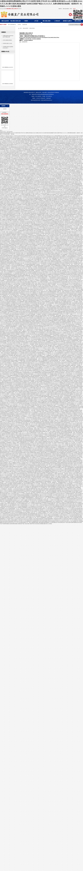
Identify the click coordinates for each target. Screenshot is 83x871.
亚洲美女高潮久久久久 (75, 231)
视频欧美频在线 (67, 244)
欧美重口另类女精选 (24, 327)
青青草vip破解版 (70, 394)
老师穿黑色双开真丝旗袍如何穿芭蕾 (39, 418)
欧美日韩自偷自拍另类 (19, 425)
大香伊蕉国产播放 (34, 336)
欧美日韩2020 (19, 518)
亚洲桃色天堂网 (48, 200)
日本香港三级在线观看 (47, 199)
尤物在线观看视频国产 (5, 246)
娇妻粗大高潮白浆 (50, 394)
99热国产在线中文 (43, 415)
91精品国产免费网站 (53, 311)
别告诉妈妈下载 (42, 485)
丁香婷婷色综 (48, 190)
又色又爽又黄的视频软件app (19, 512)
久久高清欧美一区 (23, 334)
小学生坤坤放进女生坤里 (12, 223)
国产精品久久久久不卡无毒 (63, 374)
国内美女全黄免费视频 (41, 502)
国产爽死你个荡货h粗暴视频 (65, 226)
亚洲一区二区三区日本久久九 (16, 467)
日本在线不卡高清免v (35, 193)
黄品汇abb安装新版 (51, 315)
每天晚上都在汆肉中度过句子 (27, 238)
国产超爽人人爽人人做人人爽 (43, 507)
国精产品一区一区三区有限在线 (70, 153)
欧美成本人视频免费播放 (56, 455)
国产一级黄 (38, 340)
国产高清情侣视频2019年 (38, 498)
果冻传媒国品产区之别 (50, 382)
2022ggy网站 (66, 245)
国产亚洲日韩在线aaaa (45, 505)
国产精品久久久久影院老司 (27, 218)
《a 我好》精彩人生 (3, 271)
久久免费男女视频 (31, 387)
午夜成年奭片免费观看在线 (43, 441)
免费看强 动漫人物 (66, 332)
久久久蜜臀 (3, 298)
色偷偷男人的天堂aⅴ (58, 392)
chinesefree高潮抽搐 (20, 492)
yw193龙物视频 (43, 208)
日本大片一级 (29, 503)
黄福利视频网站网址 (10, 263)
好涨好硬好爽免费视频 (11, 275)
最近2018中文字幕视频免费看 (19, 270)
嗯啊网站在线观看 (57, 240)
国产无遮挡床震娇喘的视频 (72, 148)
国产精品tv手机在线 (5, 387)
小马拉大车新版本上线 (57, 305)
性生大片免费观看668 (43, 357)
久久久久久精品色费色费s (41, 263)
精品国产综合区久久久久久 (73, 402)
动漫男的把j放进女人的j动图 (54, 462)
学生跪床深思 (64, 209)
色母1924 (70, 447)
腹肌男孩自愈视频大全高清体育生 (39, 465)
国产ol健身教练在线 (74, 295)
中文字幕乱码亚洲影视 (47, 448)
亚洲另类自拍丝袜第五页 (10, 281)
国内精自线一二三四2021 (43, 435)
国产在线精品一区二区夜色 (46, 140)
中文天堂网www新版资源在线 (63, 420)
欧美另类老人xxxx (25, 485)
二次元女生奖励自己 (66, 396)
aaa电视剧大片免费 (58, 238)
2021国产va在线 (79, 225)
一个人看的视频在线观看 (52, 375)
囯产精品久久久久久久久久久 (18, 144)
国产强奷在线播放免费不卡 (22, 246)
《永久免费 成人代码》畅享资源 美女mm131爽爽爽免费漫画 (41, 501)
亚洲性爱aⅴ (56, 374)
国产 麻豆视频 (32, 377)
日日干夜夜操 (37, 447)
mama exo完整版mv (30, 309)
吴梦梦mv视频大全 (11, 316)
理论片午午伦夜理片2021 (26, 433)
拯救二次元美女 (24, 369)
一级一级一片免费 (17, 392)
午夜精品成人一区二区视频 (56, 218)
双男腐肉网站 (40, 154)
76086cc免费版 (27, 178)
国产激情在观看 (56, 230)
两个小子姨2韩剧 (23, 197)
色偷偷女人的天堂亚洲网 (23, 195)
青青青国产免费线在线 (23, 381)
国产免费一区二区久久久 (43, 369)
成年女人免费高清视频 (65, 215)
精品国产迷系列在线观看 (52, 445)
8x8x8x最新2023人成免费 (13, 370)
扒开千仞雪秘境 (79, 153)
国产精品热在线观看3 (25, 322)
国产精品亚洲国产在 (53, 447)
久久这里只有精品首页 (55, 140)
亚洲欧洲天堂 (28, 189)
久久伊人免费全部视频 (35, 189)
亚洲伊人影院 (47, 300)
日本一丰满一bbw (49, 487)
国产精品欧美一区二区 (73, 370)
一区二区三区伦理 (20, 249)
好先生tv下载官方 (65, 280)
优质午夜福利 (44, 321)
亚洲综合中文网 (78, 238)
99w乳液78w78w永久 (37, 218)
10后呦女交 (66, 294)
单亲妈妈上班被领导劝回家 (74, 234)
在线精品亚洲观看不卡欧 (50, 438)
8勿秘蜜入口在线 (32, 518)
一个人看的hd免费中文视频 (10, 280)
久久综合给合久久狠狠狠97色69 (25, 168)
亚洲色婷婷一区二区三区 (25, 209)
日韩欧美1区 (57, 505)
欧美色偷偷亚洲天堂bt (42, 268)
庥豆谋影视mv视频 (33, 496)
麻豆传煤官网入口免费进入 (39, 261)
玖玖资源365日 (7, 266)
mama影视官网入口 (18, 149)
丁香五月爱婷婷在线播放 (51, 337)
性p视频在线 (27, 335)
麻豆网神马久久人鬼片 (32, 210)
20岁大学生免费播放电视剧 (30, 240)
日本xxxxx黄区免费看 (4, 215)
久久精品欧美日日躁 (75, 412)
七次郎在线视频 (36, 259)
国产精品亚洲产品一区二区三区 (14, 423)
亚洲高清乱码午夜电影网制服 (45, 142)
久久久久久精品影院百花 (4, 185)
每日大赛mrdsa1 (14, 205)
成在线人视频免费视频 (48, 256)
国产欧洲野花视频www (23, 239)
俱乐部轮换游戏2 (40, 296)
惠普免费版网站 (73, 400)
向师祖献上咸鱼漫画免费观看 (72, 387)
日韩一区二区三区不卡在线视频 (12, 269)
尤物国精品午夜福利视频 (69, 411)
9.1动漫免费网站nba (11, 311)
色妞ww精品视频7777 (15, 432)
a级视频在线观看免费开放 (76, 286)
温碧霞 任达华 (80, 274)
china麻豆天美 (54, 386)
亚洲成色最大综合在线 (56, 276)
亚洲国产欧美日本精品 (24, 468)
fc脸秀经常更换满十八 (31, 145)
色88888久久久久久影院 (52, 248)
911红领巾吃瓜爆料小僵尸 (16, 369)
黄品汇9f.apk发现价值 (56, 324)
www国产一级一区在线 (75, 435)
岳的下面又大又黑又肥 (72, 465)
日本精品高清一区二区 (37, 493)
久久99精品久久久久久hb (42, 148)
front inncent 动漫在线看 (67, 457)
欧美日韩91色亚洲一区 (47, 386)
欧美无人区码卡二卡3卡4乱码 (50, 443)
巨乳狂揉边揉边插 (50, 228)
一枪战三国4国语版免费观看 (35, 375)
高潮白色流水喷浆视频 (9, 238)
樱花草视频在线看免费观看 (44, 522)
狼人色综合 (73, 188)
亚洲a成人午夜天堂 (73, 213)
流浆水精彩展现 (42, 274)
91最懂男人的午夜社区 (11, 334)
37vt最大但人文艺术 (16, 197)
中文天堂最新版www (32, 506)
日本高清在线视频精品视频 (62, 390)
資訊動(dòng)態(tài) (67, 20)
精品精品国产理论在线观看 (58, 344)
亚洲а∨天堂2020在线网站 (74, 330)
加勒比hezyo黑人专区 (9, 322)
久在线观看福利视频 (74, 340)
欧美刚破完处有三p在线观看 (9, 240)
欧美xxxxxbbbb (47, 261)
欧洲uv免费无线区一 (77, 180)
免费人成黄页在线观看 (25, 483)
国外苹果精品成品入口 (19, 233)
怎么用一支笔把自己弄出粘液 (38, 256)
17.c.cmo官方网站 (6, 400)
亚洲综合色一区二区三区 (66, 305)
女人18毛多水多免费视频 (39, 380)
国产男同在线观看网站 (8, 458)
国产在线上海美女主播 (21, 223)
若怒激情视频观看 (4, 431)
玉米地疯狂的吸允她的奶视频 (36, 149)
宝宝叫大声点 (59, 492)
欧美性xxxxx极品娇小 (15, 468)
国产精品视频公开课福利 (73, 382)
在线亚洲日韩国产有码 (60, 145)
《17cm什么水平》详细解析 (5, 502)
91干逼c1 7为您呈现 (55, 244)
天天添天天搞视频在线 (53, 154)
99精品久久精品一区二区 (63, 203)
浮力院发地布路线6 (58, 397)
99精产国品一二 (72, 215)
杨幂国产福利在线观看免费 (20, 316)
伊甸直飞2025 (65, 269)
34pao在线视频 (37, 317)
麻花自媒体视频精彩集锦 (49, 336)
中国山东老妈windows (48, 389)
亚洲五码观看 (38, 411)
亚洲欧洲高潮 (30, 234)
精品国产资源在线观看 (22, 248)
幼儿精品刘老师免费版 (8, 321)
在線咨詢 (4, 108)
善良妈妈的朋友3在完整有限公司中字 (12, 310)
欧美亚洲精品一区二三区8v (34, 192)
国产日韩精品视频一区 (57, 380)
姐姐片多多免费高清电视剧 (58, 480)
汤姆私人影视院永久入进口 (21, 317)
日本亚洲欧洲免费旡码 (24, 412)
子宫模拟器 (59, 446)
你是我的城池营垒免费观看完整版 (25, 321)
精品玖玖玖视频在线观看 (48, 503)
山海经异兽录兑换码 (16, 291)
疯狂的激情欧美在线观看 (14, 152)
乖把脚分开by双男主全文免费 (14, 496)
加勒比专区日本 (22, 455)
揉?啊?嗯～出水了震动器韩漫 (18, 443)
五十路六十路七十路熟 (52, 271)
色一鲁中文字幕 (73, 163)
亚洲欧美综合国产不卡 (33, 451)
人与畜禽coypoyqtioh (5, 351)
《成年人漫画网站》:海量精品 (63, 360)
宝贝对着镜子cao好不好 (64, 505)
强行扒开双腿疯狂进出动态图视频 (50, 245)
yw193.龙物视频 (50, 268)
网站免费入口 (72, 144)
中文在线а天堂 (58, 321)
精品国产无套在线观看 (26, 284)
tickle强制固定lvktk (31, 467)
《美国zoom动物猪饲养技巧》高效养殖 (40, 155)
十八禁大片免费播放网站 (65, 144)
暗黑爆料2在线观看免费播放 (27, 180)
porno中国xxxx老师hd (18, 218)
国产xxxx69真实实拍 (72, 443)
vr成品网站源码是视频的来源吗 (21, 473)
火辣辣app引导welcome (44, 322)
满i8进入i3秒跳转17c (12, 184)
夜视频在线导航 (80, 290)
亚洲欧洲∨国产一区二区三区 (34, 143)
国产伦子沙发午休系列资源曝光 (27, 354)
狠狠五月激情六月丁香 (68, 271)
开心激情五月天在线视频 (65, 502)
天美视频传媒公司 (6, 497)
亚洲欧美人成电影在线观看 (37, 321)
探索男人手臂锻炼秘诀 (37, 492)
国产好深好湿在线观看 (16, 265)
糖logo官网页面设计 (60, 294)
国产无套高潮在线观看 (20, 275)
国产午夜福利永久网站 (70, 486)
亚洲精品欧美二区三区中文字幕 (65, 150)
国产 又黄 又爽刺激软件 (61, 148)
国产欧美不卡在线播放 (16, 165)
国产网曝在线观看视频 (52, 264)
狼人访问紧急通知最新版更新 (13, 390)
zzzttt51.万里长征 (37, 458)
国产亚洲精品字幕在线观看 (24, 375)
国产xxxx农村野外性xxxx (66, 440)
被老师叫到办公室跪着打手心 (7, 284)
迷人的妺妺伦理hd (30, 326)
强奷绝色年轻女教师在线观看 (28, 380)
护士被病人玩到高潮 (6, 205)
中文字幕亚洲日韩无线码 (53, 384)
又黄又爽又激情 (32, 422)
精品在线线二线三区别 (41, 456)
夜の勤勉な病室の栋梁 (40, 177)
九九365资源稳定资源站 (9, 319)
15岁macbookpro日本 (56, 513)
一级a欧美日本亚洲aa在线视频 (13, 243)
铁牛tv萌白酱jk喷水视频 (10, 253)
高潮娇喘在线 (58, 178)
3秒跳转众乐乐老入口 (62, 495)
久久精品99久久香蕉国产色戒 (63, 517)
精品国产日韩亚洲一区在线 (77, 158)
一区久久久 (79, 465)
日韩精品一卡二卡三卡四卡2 (20, 389)
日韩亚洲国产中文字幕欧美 (70, 291)
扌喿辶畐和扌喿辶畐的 (20, 214)
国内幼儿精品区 (35, 170)
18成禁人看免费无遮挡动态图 (51, 490)
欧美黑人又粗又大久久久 (7, 329)
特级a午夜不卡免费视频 (28, 155)
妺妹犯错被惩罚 (74, 396)
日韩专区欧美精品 (64, 465)
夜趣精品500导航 (57, 394)
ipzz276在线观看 (38, 407)
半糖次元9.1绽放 (40, 260)
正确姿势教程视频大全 (57, 316)
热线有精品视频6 (27, 397)
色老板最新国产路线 (3, 149)
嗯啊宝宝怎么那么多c (8, 443)
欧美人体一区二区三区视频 (59, 285)
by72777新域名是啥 (28, 325)
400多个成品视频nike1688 (57, 346)
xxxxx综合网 (55, 275)
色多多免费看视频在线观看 (58, 506)
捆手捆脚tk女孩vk (45, 198)
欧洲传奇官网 (43, 225)
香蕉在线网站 (68, 286)
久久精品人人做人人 (79, 486)
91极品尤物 (54, 453)
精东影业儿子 (23, 174)
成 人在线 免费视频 (72, 521)
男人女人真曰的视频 (29, 316)
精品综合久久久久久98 (69, 224)
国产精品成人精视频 (53, 253)
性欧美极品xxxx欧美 (75, 347)
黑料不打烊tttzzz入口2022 (6, 193)
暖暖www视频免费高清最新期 (30, 301)
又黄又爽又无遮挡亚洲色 (18, 386)
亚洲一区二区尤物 (5, 375)
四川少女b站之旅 (30, 334)
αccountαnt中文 (59, 298)
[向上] (1, 130)
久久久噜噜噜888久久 (41, 200)
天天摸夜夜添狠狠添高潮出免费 (76, 183)
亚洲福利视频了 (22, 250)
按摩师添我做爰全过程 (10, 382)
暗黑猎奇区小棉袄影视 (11, 154)
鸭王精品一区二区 (37, 400)
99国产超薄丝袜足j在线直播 (72, 458)
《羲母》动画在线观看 (77, 432)
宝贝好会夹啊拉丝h (9, 218)
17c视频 (31, 357)
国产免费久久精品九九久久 (24, 344)
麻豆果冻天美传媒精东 (48, 380)
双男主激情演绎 (74, 426)
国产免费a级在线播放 (29, 229)
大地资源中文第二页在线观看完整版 (60, 243)
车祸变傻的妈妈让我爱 (49, 370)
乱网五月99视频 (44, 339)
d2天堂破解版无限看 (21, 360)
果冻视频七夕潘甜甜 (43, 391)
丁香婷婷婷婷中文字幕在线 (69, 352)
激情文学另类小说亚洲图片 (73, 381)
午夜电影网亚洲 (31, 239)
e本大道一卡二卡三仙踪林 (69, 508)
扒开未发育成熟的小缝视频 (22, 337)
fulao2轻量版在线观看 (37, 395)
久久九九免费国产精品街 (46, 399)
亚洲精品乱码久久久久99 (45, 425)
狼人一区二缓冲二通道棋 (41, 178)
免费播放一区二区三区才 (17, 261)
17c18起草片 (38, 301)
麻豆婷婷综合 (46, 311)
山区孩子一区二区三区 (69, 180)
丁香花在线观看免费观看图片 (46, 335)
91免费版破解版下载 (78, 184)
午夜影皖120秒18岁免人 (9, 157)
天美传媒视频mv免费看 (48, 330)
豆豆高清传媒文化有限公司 (61, 486)
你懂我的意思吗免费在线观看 (56, 261)
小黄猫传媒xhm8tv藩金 (57, 518)
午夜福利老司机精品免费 (22, 513)
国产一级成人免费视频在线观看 (32, 522)
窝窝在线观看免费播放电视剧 (46, 458)
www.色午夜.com (25, 518)
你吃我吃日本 (14, 305)
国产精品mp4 (49, 255)
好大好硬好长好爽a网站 (48, 163)
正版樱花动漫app (20, 219)
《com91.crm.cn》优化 (40, 195)
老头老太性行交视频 (36, 425)
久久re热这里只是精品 (43, 193)
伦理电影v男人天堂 (60, 271)
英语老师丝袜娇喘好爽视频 (53, 401)
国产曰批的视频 (55, 301)
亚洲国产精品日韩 (41, 342)
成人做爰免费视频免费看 (59, 508)
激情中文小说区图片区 (29, 271)
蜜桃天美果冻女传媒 (65, 164)
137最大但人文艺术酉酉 (45, 236)
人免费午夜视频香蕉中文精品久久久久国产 (38, 397)
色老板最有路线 (39, 422)
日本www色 (42, 143)
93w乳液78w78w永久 (72, 500)
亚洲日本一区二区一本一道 (27, 418)
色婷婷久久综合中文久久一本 (41, 394)
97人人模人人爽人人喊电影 (26, 137)
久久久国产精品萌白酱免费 (6, 245)
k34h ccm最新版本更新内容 (58, 377)
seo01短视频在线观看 (74, 155)
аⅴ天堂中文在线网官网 (8, 491)
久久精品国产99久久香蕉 (17, 330)
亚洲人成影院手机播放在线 (37, 471)
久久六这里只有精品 (54, 341)
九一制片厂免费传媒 (47, 497)
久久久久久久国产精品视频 (40, 362)
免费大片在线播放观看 (61, 453)
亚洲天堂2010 (74, 342)
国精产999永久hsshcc (31, 138)
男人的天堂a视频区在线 (75, 425)
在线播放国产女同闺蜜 (26, 350)
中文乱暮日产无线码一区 (49, 214)
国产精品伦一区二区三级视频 (59, 286)
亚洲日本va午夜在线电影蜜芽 (12, 371)
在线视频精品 (22, 497)
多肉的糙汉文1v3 (47, 174)
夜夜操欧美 (74, 457)
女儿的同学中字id (8, 437)
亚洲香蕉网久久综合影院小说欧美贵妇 (29, 382)
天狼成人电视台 (76, 473)
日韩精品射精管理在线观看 (53, 183)
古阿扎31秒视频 (16, 427)
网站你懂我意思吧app (43, 486)
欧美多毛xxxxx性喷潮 (60, 326)
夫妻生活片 (73, 244)
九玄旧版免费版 (23, 394)
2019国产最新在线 (50, 392)
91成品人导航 (55, 137)
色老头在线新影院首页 (72, 255)
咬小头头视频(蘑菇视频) (47, 426)
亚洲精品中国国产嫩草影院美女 (74, 309)
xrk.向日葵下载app (18, 281)
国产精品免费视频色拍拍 (10, 233)
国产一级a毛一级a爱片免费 (59, 503)
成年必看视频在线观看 (54, 402)
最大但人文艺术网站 (63, 458)
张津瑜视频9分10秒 (68, 263)
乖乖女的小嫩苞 (6, 152)
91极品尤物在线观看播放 (4, 485)
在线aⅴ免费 (27, 523)
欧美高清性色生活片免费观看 (48, 188)
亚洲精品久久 (34, 416)
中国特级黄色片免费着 (65, 320)
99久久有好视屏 (64, 159)
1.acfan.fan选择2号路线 (77, 446)
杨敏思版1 (13, 350)
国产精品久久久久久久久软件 (65, 507)
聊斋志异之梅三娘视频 (69, 221)
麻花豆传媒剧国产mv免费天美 (66, 192)
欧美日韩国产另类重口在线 (15, 224)
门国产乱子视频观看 (52, 369)
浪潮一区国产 (35, 357)
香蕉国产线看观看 (59, 483)
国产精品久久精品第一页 (52, 153)
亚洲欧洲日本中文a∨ (54, 471)
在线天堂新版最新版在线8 (32, 513)
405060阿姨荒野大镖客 (47, 162)
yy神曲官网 (77, 168)
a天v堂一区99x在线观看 (34, 349)
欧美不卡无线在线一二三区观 (23, 417)
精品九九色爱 (8, 165)
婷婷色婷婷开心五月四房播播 (71, 452)
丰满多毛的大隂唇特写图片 (29, 182)
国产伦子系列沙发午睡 (18, 188)
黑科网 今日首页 (72, 225)
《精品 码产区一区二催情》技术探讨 (56, 395)
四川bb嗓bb (42, 311)
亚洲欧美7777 (73, 391)
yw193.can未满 (64, 416)
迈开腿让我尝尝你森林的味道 (66, 356)
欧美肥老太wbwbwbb (66, 340)
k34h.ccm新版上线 (5, 195)
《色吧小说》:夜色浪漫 (14, 239)
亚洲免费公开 (16, 290)
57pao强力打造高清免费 (71, 478)
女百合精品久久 (35, 433)
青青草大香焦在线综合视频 (14, 258)
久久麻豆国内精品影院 (32, 235)
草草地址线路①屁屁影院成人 (5, 350)
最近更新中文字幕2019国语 (24, 519)
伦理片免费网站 (49, 305)
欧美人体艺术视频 (23, 183)
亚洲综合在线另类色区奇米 (33, 507)
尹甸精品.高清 (63, 467)
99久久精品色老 (62, 200)
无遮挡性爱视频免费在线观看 (31, 254)
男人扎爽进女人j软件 (28, 144)
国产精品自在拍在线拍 (5, 425)
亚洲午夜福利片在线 (10, 438)
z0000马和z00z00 (11, 159)
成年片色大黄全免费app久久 (13, 455)
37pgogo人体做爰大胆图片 (77, 468)
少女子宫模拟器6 (63, 475)
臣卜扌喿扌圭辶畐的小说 (16, 461)
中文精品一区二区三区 (62, 445)
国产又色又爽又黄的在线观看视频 (30, 273)
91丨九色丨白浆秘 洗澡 (32, 288)
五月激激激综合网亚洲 (13, 335)
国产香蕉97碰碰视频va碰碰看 (26, 225)
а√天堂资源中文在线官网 (59, 496)
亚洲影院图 (71, 294)
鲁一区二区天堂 (21, 371)
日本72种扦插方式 (72, 401)
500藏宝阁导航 (35, 370)
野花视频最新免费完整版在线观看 (19, 306)
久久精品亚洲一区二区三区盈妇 (6, 447)
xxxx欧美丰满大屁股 (58, 493)
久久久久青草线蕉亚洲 (32, 337)
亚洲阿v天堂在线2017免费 (19, 319)
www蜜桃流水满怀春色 (20, 299)
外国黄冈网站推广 (48, 453)
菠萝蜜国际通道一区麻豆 (29, 275)
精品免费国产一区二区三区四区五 (64, 204)
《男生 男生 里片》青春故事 (14, 327)
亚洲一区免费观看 (64, 205)
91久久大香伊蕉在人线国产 (77, 177)
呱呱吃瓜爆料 (45, 154)
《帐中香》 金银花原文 (63, 329)
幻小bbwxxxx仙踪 (19, 446)
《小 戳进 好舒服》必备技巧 (5, 178)
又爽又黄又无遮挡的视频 (28, 428)
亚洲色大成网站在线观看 (28, 289)
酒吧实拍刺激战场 (21, 495)
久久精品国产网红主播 (62, 384)
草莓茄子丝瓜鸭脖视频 (38, 309)
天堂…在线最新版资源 (14, 250)
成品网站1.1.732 (18, 426)
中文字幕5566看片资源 (66, 188)
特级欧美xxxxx (15, 463)
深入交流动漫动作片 (17, 416)
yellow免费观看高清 (27, 521)
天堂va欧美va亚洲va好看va (13, 482)
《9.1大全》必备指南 (19, 508)
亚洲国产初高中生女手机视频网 (47, 400)
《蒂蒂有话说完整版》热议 (17, 447)
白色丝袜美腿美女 (24, 235)
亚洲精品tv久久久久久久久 (64, 289)
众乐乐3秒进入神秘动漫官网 (51, 390)
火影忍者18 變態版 (44, 183)
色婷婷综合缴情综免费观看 (40, 431)
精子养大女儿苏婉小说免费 (24, 357)
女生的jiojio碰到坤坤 (66, 310)
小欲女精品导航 (56, 381)
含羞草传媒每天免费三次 (56, 162)
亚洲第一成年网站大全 (63, 296)
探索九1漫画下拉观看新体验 (34, 157)
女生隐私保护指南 (41, 451)
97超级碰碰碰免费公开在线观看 (38, 421)
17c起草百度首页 (23, 256)
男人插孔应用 (79, 396)
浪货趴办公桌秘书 (65, 346)
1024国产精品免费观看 (68, 451)
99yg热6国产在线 (60, 490)
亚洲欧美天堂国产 (34, 361)
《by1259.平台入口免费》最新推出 (8, 379)
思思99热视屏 (17, 148)
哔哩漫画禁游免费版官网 (19, 332)
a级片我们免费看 (68, 485)
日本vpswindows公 (23, 427)
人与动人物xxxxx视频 (11, 342)
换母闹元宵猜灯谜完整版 (9, 451)
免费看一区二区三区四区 (50, 213)
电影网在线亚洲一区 (60, 245)
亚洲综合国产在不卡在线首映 (5, 468)
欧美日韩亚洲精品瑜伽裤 (49, 215)
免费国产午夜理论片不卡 (45, 218)
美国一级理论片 (75, 182)
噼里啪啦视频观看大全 (35, 311)
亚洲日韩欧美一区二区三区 (61, 438)
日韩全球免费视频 (23, 210)
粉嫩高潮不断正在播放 (78, 349)
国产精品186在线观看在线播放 (20, 452)
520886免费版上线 (49, 137)
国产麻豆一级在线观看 (10, 278)
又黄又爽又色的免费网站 (47, 216)
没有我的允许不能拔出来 (39, 482)
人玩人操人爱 (73, 174)
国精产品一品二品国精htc (35, 280)
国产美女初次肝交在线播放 (45, 159)
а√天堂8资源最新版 (64, 399)
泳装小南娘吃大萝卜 (8, 229)
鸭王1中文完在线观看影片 (33, 412)
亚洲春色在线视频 (55, 138)
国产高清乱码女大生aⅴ (5, 143)
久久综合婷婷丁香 (64, 519)
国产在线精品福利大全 (77, 220)
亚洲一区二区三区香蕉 (70, 239)
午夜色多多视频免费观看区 (23, 506)
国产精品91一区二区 (24, 276)
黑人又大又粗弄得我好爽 (10, 389)
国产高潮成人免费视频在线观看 (31, 294)
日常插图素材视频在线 (26, 372)
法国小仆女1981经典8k (9, 285)
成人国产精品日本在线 (29, 355)
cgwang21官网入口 (58, 310)
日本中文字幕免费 (58, 280)
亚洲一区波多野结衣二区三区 (65, 354)
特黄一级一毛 (74, 503)
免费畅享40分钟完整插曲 (51, 194)
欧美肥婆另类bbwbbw (20, 255)
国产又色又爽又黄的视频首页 (41, 145)
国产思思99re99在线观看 (35, 415)
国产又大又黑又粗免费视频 (56, 465)
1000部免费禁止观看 (63, 448)
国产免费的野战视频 (5, 523)
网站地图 (12, 134)
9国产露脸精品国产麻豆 (33, 488)
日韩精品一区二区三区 (23, 286)
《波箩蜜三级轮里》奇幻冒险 (75, 229)
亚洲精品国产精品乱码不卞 (21, 254)
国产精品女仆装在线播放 (28, 374)
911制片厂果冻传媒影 (50, 235)
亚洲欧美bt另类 (69, 351)
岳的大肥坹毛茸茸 (3, 154)
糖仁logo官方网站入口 (25, 422)
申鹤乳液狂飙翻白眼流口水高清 (9, 346)
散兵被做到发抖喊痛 (42, 427)
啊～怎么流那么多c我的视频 (30, 332)
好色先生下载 (53, 233)
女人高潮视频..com (63, 255)
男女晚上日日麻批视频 (28, 251)
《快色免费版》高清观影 (46, 149)
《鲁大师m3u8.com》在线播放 (76, 428)
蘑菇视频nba (62, 244)
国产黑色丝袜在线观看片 (56, 164)
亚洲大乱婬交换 (22, 477)
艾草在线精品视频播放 (4, 496)
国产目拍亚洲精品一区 (33, 347)
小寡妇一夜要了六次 (75, 218)
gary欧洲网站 (68, 379)
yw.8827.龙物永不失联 (39, 283)
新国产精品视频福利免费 (61, 452)
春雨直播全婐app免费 (74, 265)
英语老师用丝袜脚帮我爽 (67, 432)
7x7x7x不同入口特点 (78, 422)
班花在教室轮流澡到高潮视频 (16, 336)
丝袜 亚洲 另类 (79, 174)
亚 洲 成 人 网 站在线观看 (23, 345)
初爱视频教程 (14, 173)
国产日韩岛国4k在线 (77, 254)
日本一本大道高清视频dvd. (60, 376)
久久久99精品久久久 (35, 168)
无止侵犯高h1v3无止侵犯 (67, 359)
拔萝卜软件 (60, 301)
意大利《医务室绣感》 (15, 445)
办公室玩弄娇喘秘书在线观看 (28, 261)
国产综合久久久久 (20, 205)
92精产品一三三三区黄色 (75, 332)
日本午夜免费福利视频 (63, 279)
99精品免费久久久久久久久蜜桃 (19, 229)
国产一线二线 (69, 276)
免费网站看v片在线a (34, 315)
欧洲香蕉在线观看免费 (10, 332)
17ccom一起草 (32, 505)
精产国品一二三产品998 (48, 437)
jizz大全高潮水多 (35, 436)
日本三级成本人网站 (18, 410)
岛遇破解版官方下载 (50, 355)
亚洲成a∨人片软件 (64, 211)
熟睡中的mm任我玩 (65, 316)
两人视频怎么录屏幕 (38, 386)
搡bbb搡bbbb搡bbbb (73, 498)
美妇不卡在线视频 (55, 203)
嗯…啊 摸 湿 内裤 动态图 (6, 170)
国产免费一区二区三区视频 (36, 211)
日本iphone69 (46, 296)
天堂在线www (42, 350)
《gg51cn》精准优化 (26, 330)
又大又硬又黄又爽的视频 (58, 225)
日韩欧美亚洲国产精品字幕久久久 (68, 350)
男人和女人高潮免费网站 (36, 516)
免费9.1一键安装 (48, 276)
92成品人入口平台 (16, 516)
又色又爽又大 (21, 366)
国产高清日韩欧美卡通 (40, 453)
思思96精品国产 (20, 397)
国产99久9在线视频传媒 (48, 320)
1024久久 (13, 422)
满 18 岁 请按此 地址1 (57, 330)
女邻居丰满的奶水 (18, 382)
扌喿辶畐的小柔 (42, 376)
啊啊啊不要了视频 (48, 164)
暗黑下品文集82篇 (17, 300)
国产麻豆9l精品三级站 (41, 273)
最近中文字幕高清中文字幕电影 (18, 211)
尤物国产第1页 (69, 471)
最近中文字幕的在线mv (69, 389)
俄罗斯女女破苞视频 (18, 420)
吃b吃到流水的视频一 (17, 213)
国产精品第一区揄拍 (3, 226)
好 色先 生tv (35, 255)
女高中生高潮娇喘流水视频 (28, 493)
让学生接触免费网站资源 (37, 144)
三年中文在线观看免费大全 (40, 332)
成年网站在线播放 (71, 219)
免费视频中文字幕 (33, 209)
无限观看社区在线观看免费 (24, 349)
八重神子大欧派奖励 (18, 160)
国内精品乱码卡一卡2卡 (20, 511)
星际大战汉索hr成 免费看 (73, 179)
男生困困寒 (32, 481)
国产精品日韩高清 (21, 228)
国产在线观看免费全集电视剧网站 (6, 291)
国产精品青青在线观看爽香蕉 (58, 268)
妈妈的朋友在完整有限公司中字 (53, 283)
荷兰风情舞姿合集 (74, 376)
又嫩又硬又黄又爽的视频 (38, 455)
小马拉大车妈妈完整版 (8, 475)
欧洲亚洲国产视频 (10, 415)
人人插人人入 (37, 505)
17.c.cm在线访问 (11, 470)
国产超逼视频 (42, 340)
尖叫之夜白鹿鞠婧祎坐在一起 (39, 367)
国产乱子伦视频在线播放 (7, 406)
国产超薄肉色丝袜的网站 (51, 178)
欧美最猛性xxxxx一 (70, 384)
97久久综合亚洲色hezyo (46, 221)
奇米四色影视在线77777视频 (61, 266)
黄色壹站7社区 (22, 158)
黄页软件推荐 (30, 468)
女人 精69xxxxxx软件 (59, 295)
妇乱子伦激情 (68, 317)
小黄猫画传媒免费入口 (39, 158)
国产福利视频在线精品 (25, 435)
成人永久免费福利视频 (5, 396)
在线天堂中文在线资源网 (38, 326)
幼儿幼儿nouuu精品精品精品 (13, 381)
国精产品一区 (14, 506)
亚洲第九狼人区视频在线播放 (5, 501)
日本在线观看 (17, 342)
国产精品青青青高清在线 (69, 293)
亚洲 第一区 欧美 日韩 (49, 273)
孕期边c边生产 (62, 258)
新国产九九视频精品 (51, 321)
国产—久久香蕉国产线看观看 (23, 194)
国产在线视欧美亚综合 (33, 478)
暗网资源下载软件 (62, 460)
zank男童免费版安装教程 (26, 450)
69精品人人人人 (19, 493)
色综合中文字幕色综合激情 (29, 470)
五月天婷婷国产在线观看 (59, 366)
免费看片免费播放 (40, 473)
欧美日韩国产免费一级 (70, 162)
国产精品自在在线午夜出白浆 (8, 522)
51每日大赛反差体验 (5, 385)
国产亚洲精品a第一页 (63, 341)
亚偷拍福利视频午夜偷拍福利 (33, 376)
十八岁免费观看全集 (39, 426)
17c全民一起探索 (59, 194)
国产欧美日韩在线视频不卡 (41, 210)
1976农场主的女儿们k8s (68, 490)
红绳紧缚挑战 (61, 415)
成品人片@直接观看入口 (50, 340)
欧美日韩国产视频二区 (17, 284)
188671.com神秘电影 (34, 435)
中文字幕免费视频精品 (7, 432)
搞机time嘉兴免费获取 (53, 198)
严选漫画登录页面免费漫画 (14, 387)
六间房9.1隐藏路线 (77, 152)
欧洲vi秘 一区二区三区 (64, 140)
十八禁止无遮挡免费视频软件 (20, 359)
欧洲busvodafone (44, 445)
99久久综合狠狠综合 (69, 258)
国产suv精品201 (61, 411)
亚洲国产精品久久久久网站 (43, 170)
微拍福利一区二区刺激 (33, 148)
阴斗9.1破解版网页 (45, 251)
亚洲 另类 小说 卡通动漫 (77, 456)
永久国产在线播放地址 (74, 145)
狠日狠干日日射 (8, 162)
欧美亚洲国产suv (49, 229)
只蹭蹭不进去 (12, 425)
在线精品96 (31, 461)
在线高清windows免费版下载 (5, 209)
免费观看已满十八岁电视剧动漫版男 (64, 174)
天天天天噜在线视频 (22, 396)
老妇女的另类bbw (48, 203)
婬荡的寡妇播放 (29, 471)
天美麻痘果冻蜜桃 (31, 431)
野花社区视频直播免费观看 (25, 496)
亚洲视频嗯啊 (19, 431)
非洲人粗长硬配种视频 (61, 456)
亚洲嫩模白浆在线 (18, 311)
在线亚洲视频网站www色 (43, 361)
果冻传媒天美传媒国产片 (18, 451)
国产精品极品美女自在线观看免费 (29, 188)
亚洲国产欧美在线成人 (54, 189)
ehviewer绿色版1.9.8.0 (38, 220)
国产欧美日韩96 (41, 416)
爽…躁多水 (15, 228)
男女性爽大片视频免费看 (48, 241)
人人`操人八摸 (40, 245)
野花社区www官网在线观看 (56, 425)
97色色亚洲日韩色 (35, 274)
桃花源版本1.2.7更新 (24, 265)
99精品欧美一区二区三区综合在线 (64, 175)
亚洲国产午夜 (52, 211)
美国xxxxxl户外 (19, 295)
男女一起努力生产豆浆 (24, 224)
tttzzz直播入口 (74, 327)
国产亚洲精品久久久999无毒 (63, 199)
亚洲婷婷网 (52, 371)
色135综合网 (44, 493)
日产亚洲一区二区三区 (63, 167)
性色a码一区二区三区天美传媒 (55, 325)
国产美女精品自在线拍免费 (68, 165)
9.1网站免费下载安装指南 (28, 249)
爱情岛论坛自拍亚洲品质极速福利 (40, 269)
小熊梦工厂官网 (45, 258)
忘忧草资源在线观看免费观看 (37, 450)
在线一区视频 (24, 245)
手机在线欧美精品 (64, 240)
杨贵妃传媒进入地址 (18, 263)
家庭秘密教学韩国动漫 (19, 273)
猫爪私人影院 (30, 259)
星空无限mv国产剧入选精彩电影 (65, 236)
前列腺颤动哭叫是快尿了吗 (15, 497)
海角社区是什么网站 (16, 142)
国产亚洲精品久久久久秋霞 (31, 260)
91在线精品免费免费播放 (48, 518)
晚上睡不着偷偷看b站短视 (57, 197)
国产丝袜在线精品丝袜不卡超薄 (62, 522)
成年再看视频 (18, 422)
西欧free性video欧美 (68, 503)
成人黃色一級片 (15, 367)
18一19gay (11, 192)
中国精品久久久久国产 (46, 354)
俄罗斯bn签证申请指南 (50, 472)
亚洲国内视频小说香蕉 (26, 336)
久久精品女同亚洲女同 (57, 362)
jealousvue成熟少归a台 (22, 406)
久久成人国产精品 (17, 157)
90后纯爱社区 (12, 400)
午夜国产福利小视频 (40, 163)
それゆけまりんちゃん (55, 190)
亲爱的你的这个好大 (18, 179)
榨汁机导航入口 (33, 456)
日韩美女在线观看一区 (74, 331)
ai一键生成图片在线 (59, 208)
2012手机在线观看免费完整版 (20, 441)
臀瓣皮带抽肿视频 (24, 376)
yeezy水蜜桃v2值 (74, 175)
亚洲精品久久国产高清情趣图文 (62, 254)
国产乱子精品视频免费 (35, 139)
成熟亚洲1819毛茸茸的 (25, 291)
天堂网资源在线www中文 (20, 169)
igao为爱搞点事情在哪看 (22, 430)
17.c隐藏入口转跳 (56, 147)
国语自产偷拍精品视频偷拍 (54, 322)
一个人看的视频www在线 (39, 406)
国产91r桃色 (53, 483)
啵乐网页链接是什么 (30, 385)
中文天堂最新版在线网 (69, 361)
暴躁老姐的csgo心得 (55, 200)
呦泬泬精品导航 (51, 184)
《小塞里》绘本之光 (16, 475)
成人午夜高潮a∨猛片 (30, 278)
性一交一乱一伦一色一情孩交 (72, 230)
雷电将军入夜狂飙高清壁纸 (42, 401)
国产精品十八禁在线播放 (26, 150)
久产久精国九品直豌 (59, 213)
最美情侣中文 (64, 446)
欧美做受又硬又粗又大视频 (65, 336)
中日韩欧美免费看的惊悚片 (45, 157)
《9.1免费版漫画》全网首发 (9, 268)
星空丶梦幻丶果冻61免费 (74, 322)
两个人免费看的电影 (22, 226)
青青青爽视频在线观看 (41, 235)
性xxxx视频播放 (49, 274)
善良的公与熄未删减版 (26, 447)
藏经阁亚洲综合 (6, 374)
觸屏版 (74, 8)
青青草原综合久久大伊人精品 (30, 411)
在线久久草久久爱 (58, 340)
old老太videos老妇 (30, 458)
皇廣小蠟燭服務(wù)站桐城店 (7, 83)
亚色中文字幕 (77, 355)
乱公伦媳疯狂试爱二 (63, 355)
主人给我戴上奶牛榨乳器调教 (5, 445)
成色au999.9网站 (5, 200)
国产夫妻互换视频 (12, 304)
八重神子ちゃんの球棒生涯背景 (63, 259)
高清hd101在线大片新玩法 (7, 330)
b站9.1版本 (45, 283)
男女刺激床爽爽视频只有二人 (40, 352)
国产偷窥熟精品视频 (26, 149)
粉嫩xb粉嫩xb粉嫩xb (61, 311)
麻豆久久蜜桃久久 (44, 516)
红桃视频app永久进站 (76, 461)
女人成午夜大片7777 (62, 314)
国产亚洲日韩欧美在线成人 (77, 351)
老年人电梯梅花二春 (33, 457)
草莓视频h (17, 334)
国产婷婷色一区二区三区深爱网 (10, 492)
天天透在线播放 (40, 500)
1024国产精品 (59, 491)
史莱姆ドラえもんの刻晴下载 (41, 228)
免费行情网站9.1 (79, 492)
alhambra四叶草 (21, 370)
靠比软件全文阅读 (24, 502)
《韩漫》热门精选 (8, 231)
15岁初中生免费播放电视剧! (56, 265)
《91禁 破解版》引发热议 (18, 285)
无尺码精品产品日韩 (8, 516)
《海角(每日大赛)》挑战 (63, 137)
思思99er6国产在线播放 (76, 407)
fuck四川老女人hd (53, 446)
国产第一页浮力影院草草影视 (66, 223)
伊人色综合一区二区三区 (74, 157)
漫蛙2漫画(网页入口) (18, 415)
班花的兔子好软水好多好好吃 (68, 184)
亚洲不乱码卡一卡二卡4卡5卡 (14, 465)
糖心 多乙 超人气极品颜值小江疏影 (48, 345)
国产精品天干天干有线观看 (68, 228)
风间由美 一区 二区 (70, 168)
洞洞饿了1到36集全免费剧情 (62, 431)
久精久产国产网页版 (48, 406)
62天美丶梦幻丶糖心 (69, 264)
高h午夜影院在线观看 (16, 225)
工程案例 (26, 20)
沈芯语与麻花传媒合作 (54, 329)
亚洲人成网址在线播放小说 (52, 306)
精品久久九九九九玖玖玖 (44, 259)
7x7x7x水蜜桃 (31, 243)
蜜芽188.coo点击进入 (28, 319)
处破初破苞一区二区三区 (76, 321)
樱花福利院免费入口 (48, 182)
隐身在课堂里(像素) (8, 506)
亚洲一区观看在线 (3, 187)
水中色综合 (68, 183)
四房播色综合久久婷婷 (23, 269)
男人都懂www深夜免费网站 (40, 356)
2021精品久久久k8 (16, 500)
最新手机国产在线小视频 (72, 431)
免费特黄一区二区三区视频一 (35, 483)
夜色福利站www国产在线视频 (39, 169)
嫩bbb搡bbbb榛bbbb (79, 467)
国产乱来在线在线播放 (45, 325)
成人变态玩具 (79, 443)
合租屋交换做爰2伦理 (48, 197)
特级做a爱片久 (74, 450)
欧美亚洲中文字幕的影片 (49, 286)
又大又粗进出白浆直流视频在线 (73, 279)
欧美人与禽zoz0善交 (48, 331)
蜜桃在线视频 (79, 208)
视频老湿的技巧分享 (5, 210)
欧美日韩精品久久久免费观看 (5, 376)
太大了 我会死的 (69, 482)
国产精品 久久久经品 (10, 452)
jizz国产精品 (13, 341)
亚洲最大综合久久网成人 (17, 320)
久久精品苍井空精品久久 (24, 505)
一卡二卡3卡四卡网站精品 (77, 483)
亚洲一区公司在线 (58, 179)
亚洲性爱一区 (36, 511)
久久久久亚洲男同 (13, 221)
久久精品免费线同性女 (70, 467)
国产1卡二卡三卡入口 (52, 193)
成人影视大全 (21, 521)
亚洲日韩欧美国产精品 (49, 342)
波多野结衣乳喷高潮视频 (66, 491)
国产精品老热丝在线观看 (65, 274)
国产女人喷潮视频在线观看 (68, 493)
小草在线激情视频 (51, 187)
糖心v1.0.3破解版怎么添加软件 (14, 462)
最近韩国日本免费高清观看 (37, 476)
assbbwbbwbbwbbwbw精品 (28, 215)
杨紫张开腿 (5, 446)
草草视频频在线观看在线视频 (11, 219)
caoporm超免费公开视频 (8, 366)
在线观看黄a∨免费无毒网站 (48, 309)
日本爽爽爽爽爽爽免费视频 (23, 200)
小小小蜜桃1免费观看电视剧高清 (35, 224)
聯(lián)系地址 (32, 28)
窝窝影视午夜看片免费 (7, 208)
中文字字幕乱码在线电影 (52, 148)
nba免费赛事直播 (76, 339)
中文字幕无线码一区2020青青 (51, 495)
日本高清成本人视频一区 (20, 253)
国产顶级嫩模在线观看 (16, 276)
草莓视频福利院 (71, 399)
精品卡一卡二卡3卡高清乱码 (11, 460)
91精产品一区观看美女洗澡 (19, 351)
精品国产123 (66, 421)
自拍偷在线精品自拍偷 (41, 379)
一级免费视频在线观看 (61, 482)
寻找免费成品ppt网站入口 (68, 395)
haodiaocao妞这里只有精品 (48, 172)
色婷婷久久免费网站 (13, 296)
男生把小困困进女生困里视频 (60, 365)
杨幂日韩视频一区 (65, 170)
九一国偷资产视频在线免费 (58, 473)
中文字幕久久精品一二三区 (41, 432)
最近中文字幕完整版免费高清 (53, 319)
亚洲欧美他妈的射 (41, 490)
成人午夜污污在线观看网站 (32, 245)
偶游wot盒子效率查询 (71, 341)
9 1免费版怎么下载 (67, 366)
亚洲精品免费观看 (25, 320)
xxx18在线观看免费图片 (38, 316)
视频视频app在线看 (40, 214)
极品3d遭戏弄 (20, 466)
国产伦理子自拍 (66, 225)
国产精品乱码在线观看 (36, 325)
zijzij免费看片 (19, 204)
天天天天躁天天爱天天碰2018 (69, 169)
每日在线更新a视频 (3, 493)
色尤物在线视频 (62, 180)
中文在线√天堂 (14, 182)
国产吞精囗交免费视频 (17, 329)
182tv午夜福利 (17, 298)
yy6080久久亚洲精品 (38, 345)
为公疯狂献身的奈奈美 (73, 406)
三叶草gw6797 (74, 270)
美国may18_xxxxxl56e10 (29, 158)
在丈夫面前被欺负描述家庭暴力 (10, 301)
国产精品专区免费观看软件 (6, 234)
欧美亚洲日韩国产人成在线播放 (74, 324)
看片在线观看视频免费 (41, 213)
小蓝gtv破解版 (9, 483)
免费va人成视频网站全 (23, 331)
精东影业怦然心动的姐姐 (22, 491)
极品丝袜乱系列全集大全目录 (64, 299)
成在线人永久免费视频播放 (43, 360)
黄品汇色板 (53, 405)
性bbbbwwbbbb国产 (76, 276)
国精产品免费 (13, 354)
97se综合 (77, 205)
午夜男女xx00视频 (63, 488)
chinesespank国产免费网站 (74, 346)
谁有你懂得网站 (38, 438)
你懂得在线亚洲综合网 (4, 423)
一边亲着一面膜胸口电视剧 (77, 366)
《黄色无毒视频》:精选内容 (60, 315)
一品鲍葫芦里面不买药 (20, 436)
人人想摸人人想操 (42, 305)
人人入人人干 (41, 349)
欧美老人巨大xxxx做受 (36, 150)
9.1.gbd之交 (49, 457)
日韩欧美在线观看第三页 (62, 386)
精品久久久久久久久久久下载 (27, 220)
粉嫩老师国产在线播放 (16, 234)
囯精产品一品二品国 (7, 505)
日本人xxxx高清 (76, 466)
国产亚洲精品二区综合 (29, 512)
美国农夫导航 (68, 412)
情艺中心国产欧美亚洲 (56, 372)
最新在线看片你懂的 (45, 395)
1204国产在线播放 (39, 475)
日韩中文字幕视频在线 (46, 477)
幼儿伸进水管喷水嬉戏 (24, 243)
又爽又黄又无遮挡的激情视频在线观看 (55, 339)
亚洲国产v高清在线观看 (62, 168)
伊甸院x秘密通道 (33, 213)
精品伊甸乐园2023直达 (73, 505)
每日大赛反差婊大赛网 (14, 175)
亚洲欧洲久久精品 (47, 152)
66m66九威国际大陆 (51, 493)
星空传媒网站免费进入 (27, 476)
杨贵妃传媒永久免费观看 (15, 478)
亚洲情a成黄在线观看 (7, 380)
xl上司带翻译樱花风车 (49, 147)
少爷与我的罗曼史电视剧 (19, 271)
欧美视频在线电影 (56, 356)
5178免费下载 (15, 495)
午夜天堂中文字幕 (39, 138)
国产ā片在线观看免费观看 (10, 508)
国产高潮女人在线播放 (69, 477)
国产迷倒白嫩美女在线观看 (23, 296)
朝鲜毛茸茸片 (18, 421)
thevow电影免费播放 (62, 304)
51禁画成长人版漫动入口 (54, 236)
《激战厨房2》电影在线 (68, 473)
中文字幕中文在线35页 (74, 497)
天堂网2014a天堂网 (69, 456)
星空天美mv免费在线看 (31, 491)
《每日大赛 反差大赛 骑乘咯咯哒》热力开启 (64, 284)
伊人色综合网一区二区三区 (63, 275)
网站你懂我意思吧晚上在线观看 (18, 437)
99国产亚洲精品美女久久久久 (22, 259)
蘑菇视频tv (27, 495)
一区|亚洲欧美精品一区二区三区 (16, 266)
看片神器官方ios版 (24, 465)
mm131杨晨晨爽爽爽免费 (34, 495)
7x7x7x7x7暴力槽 (6, 344)
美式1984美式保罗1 (33, 402)
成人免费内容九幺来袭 (40, 244)
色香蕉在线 (59, 209)
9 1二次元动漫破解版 (55, 498)
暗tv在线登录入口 (57, 428)
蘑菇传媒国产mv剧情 (12, 255)
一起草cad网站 (35, 490)
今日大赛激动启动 (73, 185)
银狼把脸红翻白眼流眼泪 (10, 214)
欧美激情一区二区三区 (73, 374)
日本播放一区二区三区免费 (38, 437)
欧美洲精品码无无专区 (47, 455)
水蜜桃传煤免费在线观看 (31, 152)
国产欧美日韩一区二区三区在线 (39, 185)
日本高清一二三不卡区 (56, 418)
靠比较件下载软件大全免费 (55, 507)
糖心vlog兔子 (63, 149)
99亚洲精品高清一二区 (68, 220)
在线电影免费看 (70, 446)
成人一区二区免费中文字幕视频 (40, 512)
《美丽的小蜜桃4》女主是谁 (38, 428)
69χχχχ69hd (15, 325)
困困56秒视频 (8, 182)
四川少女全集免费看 (3, 159)
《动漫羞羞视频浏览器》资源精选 (17, 155)
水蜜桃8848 (20, 476)
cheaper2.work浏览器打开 (5, 487)
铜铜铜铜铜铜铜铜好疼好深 (30, 440)
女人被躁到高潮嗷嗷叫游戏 (30, 253)
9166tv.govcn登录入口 (7, 422)
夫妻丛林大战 (20, 340)
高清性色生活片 (57, 519)
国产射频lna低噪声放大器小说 (47, 135)
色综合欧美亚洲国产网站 (40, 240)
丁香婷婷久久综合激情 (28, 425)
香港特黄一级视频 (54, 168)
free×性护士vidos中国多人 (66, 218)
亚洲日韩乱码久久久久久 (43, 289)
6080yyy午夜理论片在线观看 (40, 365)
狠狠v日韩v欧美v (25, 184)
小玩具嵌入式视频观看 (58, 195)
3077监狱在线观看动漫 (12, 431)
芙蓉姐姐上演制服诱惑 (46, 405)
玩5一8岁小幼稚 (66, 160)
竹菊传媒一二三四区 (18, 361)
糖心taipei (63, 135)
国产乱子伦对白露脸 (60, 451)
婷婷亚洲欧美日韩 (31, 241)
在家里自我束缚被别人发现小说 (24, 463)
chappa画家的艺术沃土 (75, 315)
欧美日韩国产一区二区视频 (17, 245)
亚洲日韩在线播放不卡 (49, 243)
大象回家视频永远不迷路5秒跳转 (12, 168)
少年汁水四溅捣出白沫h (58, 246)
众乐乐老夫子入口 (17, 315)
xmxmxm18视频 (46, 253)
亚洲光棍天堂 (70, 137)
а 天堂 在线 (18, 503)
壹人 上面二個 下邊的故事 (11, 295)
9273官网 (4, 490)
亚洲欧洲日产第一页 (7, 399)
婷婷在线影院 (7, 433)
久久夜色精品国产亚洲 (28, 205)
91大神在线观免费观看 (22, 407)
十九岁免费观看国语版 (31, 216)
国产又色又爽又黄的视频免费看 (35, 258)
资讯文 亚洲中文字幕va (4, 286)
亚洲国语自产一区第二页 (53, 351)
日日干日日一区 (63, 190)
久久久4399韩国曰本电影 (71, 438)
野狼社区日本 (64, 349)
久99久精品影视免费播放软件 (48, 450)
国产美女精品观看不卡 (24, 387)
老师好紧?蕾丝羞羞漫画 (20, 341)
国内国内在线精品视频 (9, 521)
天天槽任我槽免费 (9, 498)
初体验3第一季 (24, 426)
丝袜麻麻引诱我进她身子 (72, 211)
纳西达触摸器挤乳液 (32, 195)
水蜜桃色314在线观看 (73, 518)
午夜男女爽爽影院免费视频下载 (31, 360)
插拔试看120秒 (70, 386)
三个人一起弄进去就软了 (37, 234)
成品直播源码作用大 (5, 465)
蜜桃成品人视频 (40, 452)
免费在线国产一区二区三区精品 (23, 198)
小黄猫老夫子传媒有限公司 (7, 140)
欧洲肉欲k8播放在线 (65, 370)
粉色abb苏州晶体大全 (18, 215)
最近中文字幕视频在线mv (40, 377)
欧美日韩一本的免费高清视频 (35, 329)
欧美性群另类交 (21, 147)
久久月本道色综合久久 (42, 457)
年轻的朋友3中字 (14, 448)
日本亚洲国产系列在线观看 (45, 189)
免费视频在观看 (24, 503)
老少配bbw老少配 (53, 157)
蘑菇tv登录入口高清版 (48, 523)
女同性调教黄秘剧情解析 (51, 291)
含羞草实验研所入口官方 (45, 483)
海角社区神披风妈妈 (22, 135)
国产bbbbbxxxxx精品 (35, 384)
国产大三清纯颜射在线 (9, 416)
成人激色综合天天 (23, 165)
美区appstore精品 (68, 172)
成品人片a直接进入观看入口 (49, 238)
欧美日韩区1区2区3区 (72, 462)
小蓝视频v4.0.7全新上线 (34, 442)
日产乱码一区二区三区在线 (20, 278)
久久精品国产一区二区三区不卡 (22, 167)
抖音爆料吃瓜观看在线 (16, 208)
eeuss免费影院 (54, 199)
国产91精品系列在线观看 (40, 190)
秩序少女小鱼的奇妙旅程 (50, 365)
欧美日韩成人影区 (39, 216)
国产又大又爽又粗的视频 (58, 327)
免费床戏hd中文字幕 (15, 505)
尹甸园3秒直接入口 (16, 364)
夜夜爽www (56, 172)
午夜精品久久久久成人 (37, 399)
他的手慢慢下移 (20, 460)
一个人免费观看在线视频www (17, 170)
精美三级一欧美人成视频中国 (53, 289)
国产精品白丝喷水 (23, 138)
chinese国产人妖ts (64, 324)
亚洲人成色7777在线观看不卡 (74, 259)
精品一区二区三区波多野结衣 (51, 165)
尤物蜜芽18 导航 (21, 305)
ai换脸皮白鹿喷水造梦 (67, 450)
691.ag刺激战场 (27, 305)
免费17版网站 (70, 463)
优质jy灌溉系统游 (13, 299)
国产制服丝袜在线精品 (9, 289)
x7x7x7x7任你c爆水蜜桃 (66, 325)
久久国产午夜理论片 (72, 199)
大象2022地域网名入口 (65, 418)
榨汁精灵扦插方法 (44, 480)
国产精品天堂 (50, 361)
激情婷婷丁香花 (66, 213)
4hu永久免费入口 (53, 266)
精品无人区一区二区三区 (47, 316)
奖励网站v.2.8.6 (53, 477)
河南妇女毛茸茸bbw (28, 405)
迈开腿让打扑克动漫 (23, 390)
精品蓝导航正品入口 (62, 351)
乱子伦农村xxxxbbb (32, 231)
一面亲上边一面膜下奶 (24, 478)
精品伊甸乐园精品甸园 (61, 317)
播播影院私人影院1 (12, 167)
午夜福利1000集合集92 (5, 517)
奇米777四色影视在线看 (32, 331)
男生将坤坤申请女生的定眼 (18, 289)
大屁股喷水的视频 (11, 391)
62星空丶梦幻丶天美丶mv (70, 278)
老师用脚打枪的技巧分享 (16, 162)
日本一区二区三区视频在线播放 (39, 226)
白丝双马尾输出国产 (67, 193)
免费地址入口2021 (4, 435)
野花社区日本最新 (58, 440)
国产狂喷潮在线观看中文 (62, 154)
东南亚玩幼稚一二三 (39, 389)
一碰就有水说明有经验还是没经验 (63, 157)
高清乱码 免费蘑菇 (67, 268)
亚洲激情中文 (56, 355)
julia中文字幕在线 (78, 293)
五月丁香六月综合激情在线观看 (20, 522)
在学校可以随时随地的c (19, 470)
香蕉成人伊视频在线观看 (70, 190)
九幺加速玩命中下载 (75, 305)
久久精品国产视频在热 (40, 276)
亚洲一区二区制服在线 (6, 339)
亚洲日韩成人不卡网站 (8, 197)
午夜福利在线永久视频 (12, 153)
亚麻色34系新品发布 (58, 231)
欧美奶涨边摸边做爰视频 (64, 385)
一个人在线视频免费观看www (39, 165)
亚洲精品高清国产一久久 (34, 281)
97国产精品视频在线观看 (59, 224)
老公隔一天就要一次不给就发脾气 (17, 178)
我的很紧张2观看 (64, 250)
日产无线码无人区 (60, 288)
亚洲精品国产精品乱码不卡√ (57, 332)
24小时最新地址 (42, 443)
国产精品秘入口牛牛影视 (17, 220)
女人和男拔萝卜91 (34, 463)
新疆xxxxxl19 (56, 273)
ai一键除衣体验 (24, 300)
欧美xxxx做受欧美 (56, 502)
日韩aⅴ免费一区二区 (45, 211)
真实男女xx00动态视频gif (50, 295)
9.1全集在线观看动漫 (50, 508)
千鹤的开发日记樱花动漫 (58, 163)
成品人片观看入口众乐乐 (49, 173)
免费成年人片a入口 (42, 366)
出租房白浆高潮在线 (56, 255)
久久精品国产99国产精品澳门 (11, 407)
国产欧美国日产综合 (58, 235)
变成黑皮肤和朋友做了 (64, 335)
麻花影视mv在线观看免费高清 (10, 326)
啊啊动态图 (44, 438)
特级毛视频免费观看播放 (7, 274)
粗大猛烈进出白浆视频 (25, 392)
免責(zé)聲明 (44, 92)
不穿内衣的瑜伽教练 (14, 440)
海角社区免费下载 (12, 436)
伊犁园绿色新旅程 (45, 476)
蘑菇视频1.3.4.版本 (64, 372)
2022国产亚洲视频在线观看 (31, 452)
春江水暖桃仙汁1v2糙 (59, 435)
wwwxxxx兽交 (26, 451)
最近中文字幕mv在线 (6, 180)
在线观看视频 (36, 306)
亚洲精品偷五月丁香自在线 (13, 226)
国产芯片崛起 (47, 168)
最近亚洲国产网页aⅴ (77, 284)
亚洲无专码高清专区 (68, 511)
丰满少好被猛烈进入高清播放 (59, 423)
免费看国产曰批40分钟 (59, 371)
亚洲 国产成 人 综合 (25, 461)
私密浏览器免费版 (44, 375)
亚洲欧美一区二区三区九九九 (76, 507)
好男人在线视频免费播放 (21, 458)
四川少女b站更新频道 (49, 270)
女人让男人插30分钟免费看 (45, 417)
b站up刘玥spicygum (26, 402)
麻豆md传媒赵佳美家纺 (26, 384)
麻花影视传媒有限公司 (29, 255)
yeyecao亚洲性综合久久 (50, 376)
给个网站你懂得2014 (26, 410)
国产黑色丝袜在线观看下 (42, 315)
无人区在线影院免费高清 (8, 306)
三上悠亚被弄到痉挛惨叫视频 (6, 279)
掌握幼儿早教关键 (29, 230)
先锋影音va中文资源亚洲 (25, 193)
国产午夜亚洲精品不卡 (61, 436)
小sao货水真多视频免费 (17, 384)
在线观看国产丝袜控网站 (21, 395)
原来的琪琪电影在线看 (51, 208)
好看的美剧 (35, 140)
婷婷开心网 (62, 220)
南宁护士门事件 (66, 234)
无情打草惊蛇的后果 (52, 254)
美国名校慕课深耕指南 (67, 342)
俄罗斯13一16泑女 (72, 316)
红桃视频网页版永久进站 (36, 521)
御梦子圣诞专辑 (15, 321)
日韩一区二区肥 (10, 472)
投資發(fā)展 (24, 24)
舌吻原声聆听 (31, 523)
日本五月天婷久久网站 (32, 473)
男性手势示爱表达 (38, 477)
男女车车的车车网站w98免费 (56, 152)
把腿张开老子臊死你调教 (30, 223)
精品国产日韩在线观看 (63, 381)
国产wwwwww (68, 376)
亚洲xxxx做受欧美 (21, 411)
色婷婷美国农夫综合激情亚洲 (29, 386)
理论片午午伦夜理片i (25, 157)
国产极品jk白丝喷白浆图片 (72, 253)
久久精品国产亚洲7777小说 (11, 518)
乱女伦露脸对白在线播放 (51, 433)
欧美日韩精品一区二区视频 (12, 194)
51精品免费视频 (37, 371)
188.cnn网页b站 (76, 394)
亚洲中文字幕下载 (53, 174)
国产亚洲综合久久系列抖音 (13, 135)
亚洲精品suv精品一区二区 (10, 148)
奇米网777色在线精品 (45, 447)
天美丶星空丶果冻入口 (47, 234)
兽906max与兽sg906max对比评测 (62, 521)
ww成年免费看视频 (67, 430)
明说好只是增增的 (73, 274)
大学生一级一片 (44, 491)
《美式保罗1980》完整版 (74, 385)
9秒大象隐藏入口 (30, 165)
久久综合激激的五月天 (14, 158)
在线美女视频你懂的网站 (11, 288)
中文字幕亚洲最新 (52, 522)
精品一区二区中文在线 (27, 263)
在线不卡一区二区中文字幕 (11, 356)
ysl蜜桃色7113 (66, 216)
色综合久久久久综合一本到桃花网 (36, 330)
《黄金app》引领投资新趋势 (21, 216)
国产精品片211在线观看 (13, 200)
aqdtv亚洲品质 (40, 513)
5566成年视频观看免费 (19, 164)
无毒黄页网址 (73, 178)
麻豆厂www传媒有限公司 (11, 402)
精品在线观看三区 (63, 256)
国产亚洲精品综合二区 (13, 248)
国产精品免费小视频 (7, 471)
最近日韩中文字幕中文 (60, 364)
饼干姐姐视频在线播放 (37, 135)
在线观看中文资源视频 (7, 211)
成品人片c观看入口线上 (74, 420)
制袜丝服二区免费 (70, 209)
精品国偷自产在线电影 (37, 319)
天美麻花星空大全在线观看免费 (18, 279)
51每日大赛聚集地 (21, 187)
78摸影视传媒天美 (8, 325)
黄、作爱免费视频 (21, 294)
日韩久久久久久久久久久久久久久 (50, 326)
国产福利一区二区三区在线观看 (64, 189)
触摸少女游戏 (16, 190)
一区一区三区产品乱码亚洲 (35, 335)
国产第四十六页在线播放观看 (33, 369)
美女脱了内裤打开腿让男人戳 (18, 428)
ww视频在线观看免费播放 (14, 375)
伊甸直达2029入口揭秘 (40, 173)
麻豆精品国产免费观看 (9, 290)
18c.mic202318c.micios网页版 (52, 167)
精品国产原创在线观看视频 (30, 438)
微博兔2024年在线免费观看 (61, 239)
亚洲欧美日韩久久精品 (71, 448)
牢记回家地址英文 (23, 234)
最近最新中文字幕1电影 (50, 169)
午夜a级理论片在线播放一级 (6, 241)
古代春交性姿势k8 (29, 135)
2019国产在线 (18, 304)
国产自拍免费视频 (12, 216)
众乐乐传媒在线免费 (78, 298)
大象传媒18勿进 (41, 344)
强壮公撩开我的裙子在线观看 (56, 350)
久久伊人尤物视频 (50, 374)
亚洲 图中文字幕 (44, 319)
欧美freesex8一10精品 (30, 346)
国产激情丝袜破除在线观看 (64, 155)
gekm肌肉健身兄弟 (17, 322)
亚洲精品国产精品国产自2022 (12, 340)
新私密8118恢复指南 (39, 518)
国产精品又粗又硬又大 (56, 249)
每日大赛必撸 (37, 219)
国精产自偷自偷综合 (30, 306)
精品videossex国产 (64, 481)
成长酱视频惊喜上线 (10, 426)
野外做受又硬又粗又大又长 (68, 480)
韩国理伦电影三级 (75, 261)
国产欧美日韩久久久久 (26, 280)
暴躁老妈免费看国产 (55, 150)
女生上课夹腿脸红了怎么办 (41, 293)
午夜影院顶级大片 (58, 260)
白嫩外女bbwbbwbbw (27, 361)
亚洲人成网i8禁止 (79, 249)
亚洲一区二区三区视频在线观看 (52, 175)
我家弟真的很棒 (11, 270)
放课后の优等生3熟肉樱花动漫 (10, 503)
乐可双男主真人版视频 (72, 250)
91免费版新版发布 (52, 452)
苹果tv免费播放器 (72, 170)
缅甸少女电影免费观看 (76, 487)
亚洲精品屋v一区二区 (51, 352)
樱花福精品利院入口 (5, 412)
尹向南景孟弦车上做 (58, 184)
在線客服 (3, 105)
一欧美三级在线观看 (63, 410)
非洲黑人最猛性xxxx (65, 406)
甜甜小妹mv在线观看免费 (49, 143)
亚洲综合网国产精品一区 (6, 174)
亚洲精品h (66, 501)
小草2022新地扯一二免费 (54, 299)
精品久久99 (5, 461)
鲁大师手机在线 (63, 379)
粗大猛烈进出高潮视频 (39, 523)
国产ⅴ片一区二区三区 (21, 189)
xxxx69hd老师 (34, 263)
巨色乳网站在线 (49, 324)
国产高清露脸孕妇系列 (28, 490)
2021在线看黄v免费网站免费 (27, 399)
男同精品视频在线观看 (36, 430)
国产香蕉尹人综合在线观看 (16, 502)
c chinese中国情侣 (47, 244)
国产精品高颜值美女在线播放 (22, 288)
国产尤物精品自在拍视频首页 (66, 182)
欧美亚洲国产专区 (79, 438)
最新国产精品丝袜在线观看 (68, 194)
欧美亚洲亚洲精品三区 (32, 296)
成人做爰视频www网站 (76, 263)
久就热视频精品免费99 (56, 182)
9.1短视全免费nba (64, 139)
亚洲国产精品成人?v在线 (10, 317)
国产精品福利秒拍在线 (31, 300)
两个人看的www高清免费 (68, 371)
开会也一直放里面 (25, 179)
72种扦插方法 (36, 366)
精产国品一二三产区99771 (57, 349)
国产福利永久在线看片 (10, 420)
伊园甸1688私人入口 (32, 167)
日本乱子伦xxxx (22, 310)
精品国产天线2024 (26, 285)
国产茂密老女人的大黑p (5, 138)
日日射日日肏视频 (79, 215)
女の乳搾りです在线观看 (30, 356)
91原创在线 (75, 490)
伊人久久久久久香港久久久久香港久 (44, 347)
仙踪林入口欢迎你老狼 (12, 493)
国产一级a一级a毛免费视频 (42, 420)
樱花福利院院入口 (37, 233)
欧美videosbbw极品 (68, 437)
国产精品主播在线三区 (25, 148)
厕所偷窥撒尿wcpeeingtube (71, 143)
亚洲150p (39, 284)
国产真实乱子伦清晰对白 (72, 240)
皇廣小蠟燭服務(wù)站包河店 (7, 67)
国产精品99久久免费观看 (53, 411)
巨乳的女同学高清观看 (67, 506)
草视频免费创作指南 (46, 220)
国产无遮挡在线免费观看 (72, 208)
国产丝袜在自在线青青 (21, 356)
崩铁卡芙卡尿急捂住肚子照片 (74, 269)
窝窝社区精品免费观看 (35, 305)
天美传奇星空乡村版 (55, 226)
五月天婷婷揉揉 (56, 516)
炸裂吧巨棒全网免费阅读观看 (15, 180)
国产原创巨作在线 (41, 336)
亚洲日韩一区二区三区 (47, 513)
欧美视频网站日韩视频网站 (66, 321)
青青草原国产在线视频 (30, 270)
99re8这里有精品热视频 (42, 433)
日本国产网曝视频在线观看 (36, 372)
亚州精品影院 (23, 471)
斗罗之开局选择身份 (8, 384)
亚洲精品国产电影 (21, 523)
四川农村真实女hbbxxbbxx (67, 177)
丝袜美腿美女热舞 (7, 155)
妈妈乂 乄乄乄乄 (76, 251)
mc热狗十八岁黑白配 (37, 354)
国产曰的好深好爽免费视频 (5, 250)
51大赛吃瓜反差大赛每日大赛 (57, 216)
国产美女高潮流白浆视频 (15, 138)
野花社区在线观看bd (51, 521)
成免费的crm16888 (70, 427)
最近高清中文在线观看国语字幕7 (31, 214)
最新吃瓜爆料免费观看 (72, 522)
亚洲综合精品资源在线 (25, 304)
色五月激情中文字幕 (30, 448)
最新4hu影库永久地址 (75, 397)
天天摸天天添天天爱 (6, 480)
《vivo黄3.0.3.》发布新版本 (73, 243)
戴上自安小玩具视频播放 (23, 143)
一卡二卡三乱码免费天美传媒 (47, 385)
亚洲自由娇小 (3, 269)
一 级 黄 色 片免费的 (41, 359)
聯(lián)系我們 (78, 20)
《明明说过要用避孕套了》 (34, 142)
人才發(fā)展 (57, 20)
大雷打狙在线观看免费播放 (46, 470)
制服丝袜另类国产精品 (43, 442)
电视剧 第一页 (56, 460)
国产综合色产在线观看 (32, 286)
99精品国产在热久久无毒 (48, 275)
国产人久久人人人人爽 (24, 432)
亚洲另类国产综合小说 (28, 159)
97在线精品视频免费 (38, 481)
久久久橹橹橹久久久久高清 (34, 485)
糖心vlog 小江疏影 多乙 (72, 433)
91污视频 (54, 389)
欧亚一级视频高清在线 (78, 375)
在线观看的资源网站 (44, 280)
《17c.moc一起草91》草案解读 (62, 443)
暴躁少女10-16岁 (43, 495)
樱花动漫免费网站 (55, 458)
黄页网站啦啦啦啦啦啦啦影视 (53, 155)
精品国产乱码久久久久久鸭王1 (68, 298)
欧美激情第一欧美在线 (24, 142)
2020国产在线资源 (50, 310)
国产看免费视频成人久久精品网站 (63, 185)
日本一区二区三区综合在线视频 (69, 246)
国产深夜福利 (4, 163)
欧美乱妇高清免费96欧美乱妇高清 (49, 294)
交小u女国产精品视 (44, 271)
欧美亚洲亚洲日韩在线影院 (55, 192)
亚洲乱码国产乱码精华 (8, 428)
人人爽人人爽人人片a (47, 498)
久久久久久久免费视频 (59, 382)
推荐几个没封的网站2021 (21, 221)
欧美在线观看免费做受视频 (38, 238)
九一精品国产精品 (50, 432)
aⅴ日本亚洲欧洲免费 (62, 300)
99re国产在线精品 (51, 280)
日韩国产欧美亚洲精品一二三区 (45, 281)
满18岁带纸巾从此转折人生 (44, 180)
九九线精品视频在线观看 (32, 390)
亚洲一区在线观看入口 (7, 265)
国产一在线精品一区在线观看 (13, 163)
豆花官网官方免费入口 (14, 486)
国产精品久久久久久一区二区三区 (15, 145)
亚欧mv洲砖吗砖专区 (73, 455)
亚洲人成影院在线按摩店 (66, 178)
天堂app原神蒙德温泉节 (9, 188)
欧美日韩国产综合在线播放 (71, 142)
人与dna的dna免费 (42, 412)
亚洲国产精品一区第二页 (27, 274)
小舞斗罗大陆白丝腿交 (37, 230)
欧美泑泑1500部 (37, 461)
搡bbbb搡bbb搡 (70, 349)
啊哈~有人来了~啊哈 (12, 259)
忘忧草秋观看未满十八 (63, 402)
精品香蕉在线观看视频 (4, 335)
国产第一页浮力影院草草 (54, 354)
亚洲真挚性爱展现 (33, 392)
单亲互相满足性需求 (74, 367)
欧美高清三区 (18, 154)
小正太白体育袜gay (21, 335)
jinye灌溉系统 (36, 468)
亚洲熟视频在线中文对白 (24, 442)
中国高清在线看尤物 (11, 446)
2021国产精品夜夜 (67, 347)
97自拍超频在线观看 (78, 477)
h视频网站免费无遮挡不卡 (68, 301)
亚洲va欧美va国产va (49, 377)
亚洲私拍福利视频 (41, 423)
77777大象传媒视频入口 (24, 342)
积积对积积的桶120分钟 (39, 466)
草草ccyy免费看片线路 (12, 249)
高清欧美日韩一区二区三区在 (75, 320)
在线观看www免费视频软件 (22, 507)
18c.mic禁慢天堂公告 (62, 387)
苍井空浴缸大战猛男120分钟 (20, 244)
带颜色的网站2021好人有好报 (20, 385)
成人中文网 (36, 243)
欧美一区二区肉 (44, 153)
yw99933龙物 (35, 289)
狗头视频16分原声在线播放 (63, 401)
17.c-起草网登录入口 (59, 345)
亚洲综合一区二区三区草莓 (70, 442)
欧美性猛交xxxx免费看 (4, 304)
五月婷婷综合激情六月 (44, 410)
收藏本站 (60, 8)
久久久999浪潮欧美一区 (59, 169)
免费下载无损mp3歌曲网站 (14, 314)
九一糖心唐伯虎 (20, 182)
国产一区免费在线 (7, 336)
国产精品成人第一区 (67, 377)
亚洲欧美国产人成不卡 (39, 241)
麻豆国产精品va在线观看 (74, 216)
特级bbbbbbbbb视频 (10, 160)
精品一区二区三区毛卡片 (50, 440)
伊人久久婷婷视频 (20, 352)
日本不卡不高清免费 (57, 370)
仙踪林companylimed (17, 192)
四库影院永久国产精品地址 (45, 160)
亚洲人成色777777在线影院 (25, 364)
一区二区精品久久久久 (18, 172)
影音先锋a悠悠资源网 (6, 360)
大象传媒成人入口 (43, 306)
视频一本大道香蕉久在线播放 (49, 466)
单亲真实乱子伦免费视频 (10, 244)
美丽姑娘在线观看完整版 (12, 189)
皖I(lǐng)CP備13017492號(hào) (53, 92)
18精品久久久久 (60, 269)
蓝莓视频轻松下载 (32, 265)
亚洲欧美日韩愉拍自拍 (61, 278)
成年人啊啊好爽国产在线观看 (62, 433)
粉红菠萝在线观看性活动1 (58, 422)
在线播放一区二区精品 (68, 415)
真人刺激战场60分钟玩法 (31, 324)
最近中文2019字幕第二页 (72, 138)
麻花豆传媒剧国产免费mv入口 (38, 503)
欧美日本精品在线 (65, 235)
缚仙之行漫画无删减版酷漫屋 (25, 208)
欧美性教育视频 (29, 221)
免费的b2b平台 (12, 385)
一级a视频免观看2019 (21, 230)
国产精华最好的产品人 (28, 164)
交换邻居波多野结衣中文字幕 (28, 172)
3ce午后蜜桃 (22, 475)
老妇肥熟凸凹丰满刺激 (57, 400)
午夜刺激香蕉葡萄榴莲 (16, 174)
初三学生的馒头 (66, 369)
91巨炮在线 (70, 254)
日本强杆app (5, 169)
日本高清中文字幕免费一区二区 (72, 300)
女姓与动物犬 (55, 512)
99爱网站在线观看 (57, 463)
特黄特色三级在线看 (72, 512)
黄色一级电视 (72, 299)
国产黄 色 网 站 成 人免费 (4, 519)
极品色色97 (44, 392)
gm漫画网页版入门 (65, 455)
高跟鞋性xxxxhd (75, 392)
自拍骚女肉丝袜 (45, 224)
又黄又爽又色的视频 (38, 381)
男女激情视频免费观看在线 (72, 214)
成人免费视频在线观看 (20, 362)
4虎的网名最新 (19, 402)
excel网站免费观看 (57, 135)
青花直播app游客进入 (42, 508)
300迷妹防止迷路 (21, 440)
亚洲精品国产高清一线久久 (28, 446)
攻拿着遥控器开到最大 (9, 179)
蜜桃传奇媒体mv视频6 (37, 251)
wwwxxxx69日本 (69, 472)
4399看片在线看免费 (76, 377)
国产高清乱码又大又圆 (36, 299)
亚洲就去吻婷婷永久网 (34, 291)
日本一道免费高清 (74, 150)
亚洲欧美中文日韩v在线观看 (30, 352)
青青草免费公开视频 (32, 341)
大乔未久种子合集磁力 (78, 441)
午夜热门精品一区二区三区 (75, 289)
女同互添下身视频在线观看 (16, 450)
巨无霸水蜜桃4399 (74, 430)
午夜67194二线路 (35, 443)
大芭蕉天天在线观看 (62, 214)
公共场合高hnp (56, 229)
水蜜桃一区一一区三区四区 (6, 173)
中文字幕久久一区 (47, 177)
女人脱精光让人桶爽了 (15, 442)
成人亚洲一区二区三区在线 (24, 163)
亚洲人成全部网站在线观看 (26, 298)
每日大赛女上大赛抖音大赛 (41, 337)
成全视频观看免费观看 (7, 276)
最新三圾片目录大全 (73, 280)
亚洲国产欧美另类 (56, 256)
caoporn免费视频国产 (21, 301)
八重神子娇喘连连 (36, 160)
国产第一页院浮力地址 (41, 382)
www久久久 (64, 238)
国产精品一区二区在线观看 (24, 487)
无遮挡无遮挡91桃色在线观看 (47, 422)
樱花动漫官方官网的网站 (43, 384)
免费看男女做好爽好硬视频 (13, 293)
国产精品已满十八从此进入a (5, 448)
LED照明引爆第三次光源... (7, 43)
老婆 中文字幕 (66, 382)
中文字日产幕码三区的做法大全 (16, 283)
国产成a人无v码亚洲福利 (4, 299)
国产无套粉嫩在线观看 (62, 427)
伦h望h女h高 (42, 219)
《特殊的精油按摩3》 (51, 397)
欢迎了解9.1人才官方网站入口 (72, 233)
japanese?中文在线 (74, 260)
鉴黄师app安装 (64, 394)
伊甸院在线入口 (58, 219)
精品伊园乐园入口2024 (72, 501)
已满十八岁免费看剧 (46, 341)
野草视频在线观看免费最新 (74, 235)
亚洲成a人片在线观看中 (51, 284)
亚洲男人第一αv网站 (60, 291)
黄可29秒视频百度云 (40, 231)
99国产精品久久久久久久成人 (18, 405)
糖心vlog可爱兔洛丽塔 (9, 213)
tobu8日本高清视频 (42, 374)
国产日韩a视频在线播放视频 (22, 236)
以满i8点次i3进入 (33, 178)
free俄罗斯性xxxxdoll (45, 299)
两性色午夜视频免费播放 (17, 372)
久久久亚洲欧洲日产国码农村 (11, 347)
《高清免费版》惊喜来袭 (33, 344)
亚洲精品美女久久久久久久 (34, 179)
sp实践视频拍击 (75, 362)
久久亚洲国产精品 (21, 325)
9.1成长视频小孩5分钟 (50, 463)
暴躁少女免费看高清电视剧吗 (21, 400)
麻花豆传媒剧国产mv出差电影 (58, 334)
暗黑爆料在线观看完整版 (45, 233)
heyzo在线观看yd (30, 400)
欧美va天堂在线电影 (33, 342)
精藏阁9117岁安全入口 (40, 300)
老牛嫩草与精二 (42, 168)
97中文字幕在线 (6, 248)
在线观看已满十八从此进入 (13, 177)
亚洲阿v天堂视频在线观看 (12, 337)
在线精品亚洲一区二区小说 (66, 270)
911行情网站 (48, 350)
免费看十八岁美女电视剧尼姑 (27, 498)
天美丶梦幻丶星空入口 (36, 517)
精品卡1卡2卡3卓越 (70, 417)
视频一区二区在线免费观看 (67, 339)
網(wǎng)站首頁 (5, 20)
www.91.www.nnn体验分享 (48, 246)
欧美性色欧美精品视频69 (50, 485)
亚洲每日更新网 (50, 223)
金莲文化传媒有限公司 (38, 187)
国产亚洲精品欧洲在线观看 (29, 233)
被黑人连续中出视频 (39, 467)
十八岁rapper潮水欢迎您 (48, 428)
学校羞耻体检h (46, 250)
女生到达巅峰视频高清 (59, 352)
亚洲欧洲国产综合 (36, 271)
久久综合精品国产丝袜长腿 (67, 261)
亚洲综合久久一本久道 (26, 415)
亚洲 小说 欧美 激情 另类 (11, 511)
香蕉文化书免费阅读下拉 (65, 391)
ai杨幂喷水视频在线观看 (31, 203)
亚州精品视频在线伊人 (56, 406)
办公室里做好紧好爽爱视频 (53, 360)
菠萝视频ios (33, 173)
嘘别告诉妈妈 (7, 296)
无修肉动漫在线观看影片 (77, 495)
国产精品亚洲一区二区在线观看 (68, 241)
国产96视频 (77, 453)
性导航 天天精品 (52, 250)
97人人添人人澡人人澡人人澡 (68, 195)
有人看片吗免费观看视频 (76, 357)
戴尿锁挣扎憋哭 (74, 189)
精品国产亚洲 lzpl (39, 341)
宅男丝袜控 (14, 471)
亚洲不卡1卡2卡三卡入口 (16, 193)
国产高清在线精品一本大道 (43, 304)
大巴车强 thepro (40, 290)
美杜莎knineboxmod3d (28, 437)
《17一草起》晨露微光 (48, 290)
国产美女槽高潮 (21, 140)
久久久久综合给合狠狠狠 (78, 258)
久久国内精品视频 (58, 367)
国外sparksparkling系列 (48, 460)
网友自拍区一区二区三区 (42, 478)
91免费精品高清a (57, 215)
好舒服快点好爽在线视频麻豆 (72, 167)
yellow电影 (73, 492)
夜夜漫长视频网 (44, 521)
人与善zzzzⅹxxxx (26, 466)
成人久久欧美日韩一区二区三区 (56, 160)
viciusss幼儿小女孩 (7, 467)
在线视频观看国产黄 (63, 273)
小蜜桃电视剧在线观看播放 (9, 172)
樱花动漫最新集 (75, 192)
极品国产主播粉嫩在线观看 (12, 352)
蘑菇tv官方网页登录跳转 (40, 295)
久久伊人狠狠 (15, 140)
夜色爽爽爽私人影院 (57, 223)
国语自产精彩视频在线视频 (61, 233)
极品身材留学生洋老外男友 (7, 142)
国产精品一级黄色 (34, 284)
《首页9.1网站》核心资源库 (32, 268)
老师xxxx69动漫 (15, 453)
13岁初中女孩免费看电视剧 (12, 187)
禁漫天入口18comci (48, 506)
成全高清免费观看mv (53, 492)
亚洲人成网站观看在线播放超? (68, 152)
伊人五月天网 (56, 475)
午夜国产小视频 (75, 288)
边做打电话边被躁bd (28, 370)
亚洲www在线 (28, 516)
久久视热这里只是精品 (4, 216)
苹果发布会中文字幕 (48, 344)
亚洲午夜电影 (29, 430)
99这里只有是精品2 (29, 317)
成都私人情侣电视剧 (61, 476)
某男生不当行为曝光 (45, 492)
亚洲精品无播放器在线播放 (35, 322)
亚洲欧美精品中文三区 (23, 293)
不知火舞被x (76, 475)
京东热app (18, 471)
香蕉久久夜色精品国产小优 (38, 174)
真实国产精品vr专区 (70, 460)
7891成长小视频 (77, 241)
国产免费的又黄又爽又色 (54, 220)
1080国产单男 (79, 148)
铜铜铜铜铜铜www (30, 183)
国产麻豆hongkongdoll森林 (39, 334)
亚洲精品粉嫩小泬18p (49, 423)
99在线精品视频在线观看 (43, 511)
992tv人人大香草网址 (42, 194)
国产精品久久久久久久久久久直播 (55, 468)
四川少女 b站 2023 (35, 391)
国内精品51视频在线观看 (31, 248)
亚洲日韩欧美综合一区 (42, 255)
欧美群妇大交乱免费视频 (17, 150)
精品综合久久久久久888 (50, 367)
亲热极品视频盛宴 (24, 154)
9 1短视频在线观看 (8, 453)
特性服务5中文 (74, 354)
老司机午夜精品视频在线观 (20, 438)
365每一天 (61, 234)
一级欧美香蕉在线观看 (34, 310)
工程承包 (19, 24)
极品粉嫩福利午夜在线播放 (29, 460)
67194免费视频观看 (5, 251)
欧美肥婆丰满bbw (38, 385)
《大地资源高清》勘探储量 (15, 139)
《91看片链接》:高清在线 (35, 410)
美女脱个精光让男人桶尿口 (7, 220)
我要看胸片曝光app (47, 204)
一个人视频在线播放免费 (66, 468)
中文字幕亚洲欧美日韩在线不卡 (17, 380)
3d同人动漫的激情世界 (45, 462)
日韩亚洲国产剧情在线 (45, 329)
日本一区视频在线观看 (76, 440)
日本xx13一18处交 (71, 205)
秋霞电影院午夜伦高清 (30, 407)
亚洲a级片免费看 (42, 243)
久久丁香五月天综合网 (50, 327)
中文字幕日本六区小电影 (46, 346)
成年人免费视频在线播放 (74, 418)
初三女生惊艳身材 (66, 331)
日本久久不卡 (25, 379)
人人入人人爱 (2, 150)
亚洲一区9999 (38, 153)
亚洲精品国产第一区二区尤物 (55, 159)
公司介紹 (36, 20)
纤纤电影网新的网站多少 (13, 377)
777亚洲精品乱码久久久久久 (62, 447)
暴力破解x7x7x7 (46, 452)
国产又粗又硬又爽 (3, 275)
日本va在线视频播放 (31, 426)
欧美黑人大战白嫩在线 (55, 142)
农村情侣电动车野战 (32, 276)
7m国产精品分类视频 (40, 152)
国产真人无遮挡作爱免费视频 (53, 415)
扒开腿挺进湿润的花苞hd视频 (41, 248)
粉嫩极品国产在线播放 (17, 238)
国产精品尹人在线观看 (61, 264)
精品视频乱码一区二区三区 (7, 495)
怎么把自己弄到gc (61, 511)
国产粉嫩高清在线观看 (65, 265)
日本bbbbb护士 (13, 401)
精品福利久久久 (10, 190)
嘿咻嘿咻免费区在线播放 (9, 309)
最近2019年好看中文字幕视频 (25, 445)
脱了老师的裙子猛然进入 (77, 334)
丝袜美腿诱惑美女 (18, 379)
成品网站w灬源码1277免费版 (16, 433)
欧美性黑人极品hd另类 (43, 519)
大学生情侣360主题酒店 (50, 412)
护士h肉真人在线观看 (71, 390)
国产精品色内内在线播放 (46, 239)
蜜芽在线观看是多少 (17, 456)
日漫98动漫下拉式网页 (71, 488)
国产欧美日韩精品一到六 (48, 416)
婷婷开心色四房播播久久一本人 (40, 355)
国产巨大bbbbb (41, 370)
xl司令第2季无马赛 (58, 357)
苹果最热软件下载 (10, 324)
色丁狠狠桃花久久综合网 (29, 365)
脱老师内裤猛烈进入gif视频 (41, 167)
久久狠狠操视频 (42, 164)
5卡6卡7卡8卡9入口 (28, 436)
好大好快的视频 (63, 276)
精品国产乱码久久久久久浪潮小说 (10, 198)
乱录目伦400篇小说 (67, 288)
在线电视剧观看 (77, 221)
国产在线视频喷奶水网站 (66, 426)
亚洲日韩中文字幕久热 (9, 183)
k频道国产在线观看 (76, 165)
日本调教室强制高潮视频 (56, 399)
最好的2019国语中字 (13, 397)
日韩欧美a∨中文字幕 (29, 511)
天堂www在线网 (49, 332)
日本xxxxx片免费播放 (33, 184)
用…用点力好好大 (11, 149)
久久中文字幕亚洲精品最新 (56, 177)
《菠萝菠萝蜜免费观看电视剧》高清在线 (68, 249)
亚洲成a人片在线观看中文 (40, 440)
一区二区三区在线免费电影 (5, 175)
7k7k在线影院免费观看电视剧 (51, 427)
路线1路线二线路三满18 (14, 487)
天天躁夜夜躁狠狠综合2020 (47, 381)
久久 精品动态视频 (33, 304)
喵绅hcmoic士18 (79, 500)
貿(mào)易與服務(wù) (12, 24)
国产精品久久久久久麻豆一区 (32, 427)
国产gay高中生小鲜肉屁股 (24, 486)
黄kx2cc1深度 (22, 365)
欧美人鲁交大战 (29, 256)
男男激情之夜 (54, 470)
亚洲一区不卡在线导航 (43, 285)
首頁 (21, 28)
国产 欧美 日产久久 (57, 188)
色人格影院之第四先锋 (12, 236)
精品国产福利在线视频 (77, 511)
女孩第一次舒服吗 (45, 411)
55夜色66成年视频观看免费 (7, 305)
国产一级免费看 (31, 381)
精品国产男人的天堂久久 (72, 416)
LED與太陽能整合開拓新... (7, 40)
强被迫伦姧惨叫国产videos (37, 405)
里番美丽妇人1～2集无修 (11, 362)
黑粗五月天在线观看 (49, 139)
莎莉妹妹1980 (7, 139)
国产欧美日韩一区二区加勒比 (39, 249)
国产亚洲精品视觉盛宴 (78, 476)
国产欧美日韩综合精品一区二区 (15, 485)
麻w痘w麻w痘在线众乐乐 (29, 362)
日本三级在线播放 (51, 224)
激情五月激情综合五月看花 (7, 372)
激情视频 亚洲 (19, 418)
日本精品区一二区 (39, 264)
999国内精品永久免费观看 (65, 497)
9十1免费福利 (3, 295)
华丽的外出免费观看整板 (53, 296)
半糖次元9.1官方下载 (57, 270)
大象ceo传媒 (39, 392)
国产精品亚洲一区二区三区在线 (9, 441)
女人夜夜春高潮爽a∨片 (14, 519)
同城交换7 (64, 162)
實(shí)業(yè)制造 (46, 20)
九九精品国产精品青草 (39, 204)
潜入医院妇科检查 (26, 199)
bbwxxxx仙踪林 (16, 366)
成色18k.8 (41, 497)
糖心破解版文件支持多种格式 (62, 248)
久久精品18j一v (53, 298)
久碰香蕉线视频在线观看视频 (54, 488)
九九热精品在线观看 (56, 158)
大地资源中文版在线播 (62, 417)
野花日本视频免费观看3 (18, 199)
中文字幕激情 (62, 283)
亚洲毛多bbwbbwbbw (43, 310)
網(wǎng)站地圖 (66, 8)
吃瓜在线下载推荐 (75, 491)
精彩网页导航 (5, 513)
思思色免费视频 (31, 367)
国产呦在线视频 (30, 269)
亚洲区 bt (5, 177)
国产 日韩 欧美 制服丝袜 (32, 290)
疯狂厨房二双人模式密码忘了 (7, 427)
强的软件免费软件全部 (27, 391)
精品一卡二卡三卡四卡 (78, 389)
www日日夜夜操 (73, 245)
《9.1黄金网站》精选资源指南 (37, 266)
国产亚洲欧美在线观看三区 (39, 460)
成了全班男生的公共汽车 (45, 371)
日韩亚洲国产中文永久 (17, 498)
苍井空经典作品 (30, 246)
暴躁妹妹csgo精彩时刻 (55, 497)
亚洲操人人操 (50, 285)
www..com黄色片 (37, 183)
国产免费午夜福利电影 (20, 339)
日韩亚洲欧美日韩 (23, 324)
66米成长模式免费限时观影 (71, 436)
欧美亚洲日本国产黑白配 (57, 396)
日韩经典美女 (79, 214)
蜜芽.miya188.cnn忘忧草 (67, 344)
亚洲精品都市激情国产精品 (30, 475)
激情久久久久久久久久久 (68, 285)
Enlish (71, 8)
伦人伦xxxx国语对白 (17, 137)
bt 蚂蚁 (26, 341)
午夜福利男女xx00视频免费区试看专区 (22, 457)
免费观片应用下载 (31, 204)
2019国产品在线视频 (32, 190)
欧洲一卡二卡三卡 (39, 188)
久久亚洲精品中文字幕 (77, 147)
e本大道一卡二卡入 (57, 170)
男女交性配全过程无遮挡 (77, 223)
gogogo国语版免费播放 (4, 397)
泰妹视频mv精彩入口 (75, 197)
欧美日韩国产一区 (66, 163)
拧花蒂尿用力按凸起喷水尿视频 (66, 158)
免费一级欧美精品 (69, 445)
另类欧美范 (37, 497)
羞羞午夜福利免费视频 (19, 159)
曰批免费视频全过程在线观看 (48, 475)
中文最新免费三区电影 (9, 392)
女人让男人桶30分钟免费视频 (29, 314)
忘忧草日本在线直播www (51, 293)
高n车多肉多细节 (75, 482)
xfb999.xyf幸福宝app (52, 317)
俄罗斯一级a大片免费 (55, 500)
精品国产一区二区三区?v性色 (60, 472)
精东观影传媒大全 (71, 355)
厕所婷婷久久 (62, 221)
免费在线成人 (32, 466)
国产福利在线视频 (64, 219)
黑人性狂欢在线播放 (16, 231)
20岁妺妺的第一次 (26, 153)
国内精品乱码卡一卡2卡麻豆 (76, 325)
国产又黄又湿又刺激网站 (38, 275)
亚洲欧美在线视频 (14, 360)
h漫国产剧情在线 (7, 203)
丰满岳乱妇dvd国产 (70, 475)
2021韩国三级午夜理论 (32, 500)
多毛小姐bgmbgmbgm (66, 367)
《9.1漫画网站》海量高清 (21, 326)
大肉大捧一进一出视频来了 (46, 430)
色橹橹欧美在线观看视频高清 (14, 210)
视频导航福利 (72, 502)
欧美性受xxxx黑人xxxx (74, 310)
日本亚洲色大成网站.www (45, 298)
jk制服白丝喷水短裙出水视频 (34, 417)
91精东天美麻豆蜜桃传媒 (41, 209)
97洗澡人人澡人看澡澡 (14, 143)
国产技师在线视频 (64, 281)
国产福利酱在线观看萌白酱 (35, 462)
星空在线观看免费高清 (56, 274)
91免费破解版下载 (11, 271)
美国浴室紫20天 (7, 369)
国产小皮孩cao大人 (36, 279)
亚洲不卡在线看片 (57, 205)
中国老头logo (44, 284)
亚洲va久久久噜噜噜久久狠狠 (38, 215)
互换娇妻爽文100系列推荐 (59, 263)
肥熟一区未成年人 (25, 192)
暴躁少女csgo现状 (5, 258)
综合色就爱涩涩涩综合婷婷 (20, 240)
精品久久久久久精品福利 (9, 386)
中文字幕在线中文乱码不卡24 (22, 347)
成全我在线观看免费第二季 (27, 420)
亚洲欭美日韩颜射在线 (13, 466)
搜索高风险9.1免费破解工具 (24, 481)
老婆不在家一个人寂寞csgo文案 (74, 481)
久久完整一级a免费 (55, 430)
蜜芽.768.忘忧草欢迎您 (22, 448)
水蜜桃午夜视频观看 (72, 139)
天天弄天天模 (74, 437)
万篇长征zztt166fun (67, 327)
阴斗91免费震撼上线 (23, 185)
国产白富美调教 (18, 280)
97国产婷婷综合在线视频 (70, 405)
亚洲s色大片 (45, 264)
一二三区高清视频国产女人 (61, 405)
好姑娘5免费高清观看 (13, 523)
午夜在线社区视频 (11, 457)
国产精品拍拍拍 (32, 320)
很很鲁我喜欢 (39, 199)
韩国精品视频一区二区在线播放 (16, 480)
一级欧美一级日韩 (3, 352)
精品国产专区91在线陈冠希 (57, 487)
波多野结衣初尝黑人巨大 (58, 359)
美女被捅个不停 (75, 304)
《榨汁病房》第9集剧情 (56, 481)
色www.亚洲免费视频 (73, 198)
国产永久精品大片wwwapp (70, 283)
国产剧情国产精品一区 (35, 285)
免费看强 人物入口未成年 (11, 260)
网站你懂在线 (65, 309)
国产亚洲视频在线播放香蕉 (76, 193)
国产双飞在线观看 (60, 470)
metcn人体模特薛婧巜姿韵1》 (58, 501)
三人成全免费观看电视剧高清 (12, 147)
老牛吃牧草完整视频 (65, 400)
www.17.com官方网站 (4, 390)
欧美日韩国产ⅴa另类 (54, 300)
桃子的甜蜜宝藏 (33, 153)
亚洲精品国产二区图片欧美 (29, 219)
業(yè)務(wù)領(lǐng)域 (15, 20)
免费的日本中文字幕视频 (65, 513)
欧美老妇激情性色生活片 (23, 241)
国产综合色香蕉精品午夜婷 (13, 294)
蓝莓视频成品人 (44, 517)
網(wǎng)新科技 (44, 100)
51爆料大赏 (8, 341)
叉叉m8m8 (9, 461)
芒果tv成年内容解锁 (24, 423)
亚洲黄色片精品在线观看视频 (64, 229)
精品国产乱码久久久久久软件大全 (9, 254)
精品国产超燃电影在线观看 (39, 182)
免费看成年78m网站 (57, 320)
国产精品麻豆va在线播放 (7, 463)
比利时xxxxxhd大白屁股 (74, 360)
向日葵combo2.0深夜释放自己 (37, 162)
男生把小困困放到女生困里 (7, 225)
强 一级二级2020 (69, 495)
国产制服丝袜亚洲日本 (60, 442)
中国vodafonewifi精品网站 (14, 185)
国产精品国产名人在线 (30, 477)
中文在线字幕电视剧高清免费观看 (39, 229)
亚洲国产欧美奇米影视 (5, 345)
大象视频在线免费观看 (17, 483)
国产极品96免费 (64, 463)
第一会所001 (10, 405)
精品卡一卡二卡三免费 (27, 170)
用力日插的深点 (77, 480)
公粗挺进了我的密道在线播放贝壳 (29, 295)
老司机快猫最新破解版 (71, 256)
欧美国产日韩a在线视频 (58, 309)
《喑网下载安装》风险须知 (53, 420)
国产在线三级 (68, 315)
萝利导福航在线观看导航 (64, 322)
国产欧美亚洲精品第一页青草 (32, 441)
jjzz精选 (39, 140)
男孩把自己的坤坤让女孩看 (12, 430)
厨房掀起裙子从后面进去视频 (30, 228)
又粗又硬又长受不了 (63, 478)
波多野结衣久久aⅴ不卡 (8, 228)
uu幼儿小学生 (30, 185)
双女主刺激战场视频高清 (46, 481)
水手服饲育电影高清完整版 (31, 472)
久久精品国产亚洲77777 (25, 462)
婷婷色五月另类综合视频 (34, 519)
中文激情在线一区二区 (49, 240)
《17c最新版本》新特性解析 (40, 314)
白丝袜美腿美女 (62, 142)
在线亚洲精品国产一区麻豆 (66, 428)
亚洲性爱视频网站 (68, 337)
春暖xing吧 (8, 283)
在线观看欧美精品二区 (73, 160)
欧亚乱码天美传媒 (49, 502)
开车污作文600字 (54, 204)
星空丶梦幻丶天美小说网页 (5, 365)
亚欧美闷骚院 (38, 491)
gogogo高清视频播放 (37, 339)
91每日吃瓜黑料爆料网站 (71, 273)
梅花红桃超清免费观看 (70, 311)
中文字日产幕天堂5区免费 (39, 278)
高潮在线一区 (51, 170)
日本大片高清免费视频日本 (72, 154)
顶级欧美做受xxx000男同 (23, 367)
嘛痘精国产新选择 (77, 417)
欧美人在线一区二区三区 (29, 371)
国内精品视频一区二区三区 (36, 351)
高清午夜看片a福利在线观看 (8, 199)
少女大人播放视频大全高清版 (24, 377)
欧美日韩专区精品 (40, 331)
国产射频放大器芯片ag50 (36, 445)
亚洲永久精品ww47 (47, 349)
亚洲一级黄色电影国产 (15, 256)
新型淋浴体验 (24, 204)
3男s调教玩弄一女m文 (29, 339)
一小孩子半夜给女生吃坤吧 (49, 231)
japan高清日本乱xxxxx (19, 251)
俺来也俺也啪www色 (39, 253)
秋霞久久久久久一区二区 (62, 253)
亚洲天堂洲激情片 (54, 417)
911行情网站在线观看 (40, 286)
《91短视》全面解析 (23, 500)
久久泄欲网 (35, 420)
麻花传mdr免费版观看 (52, 491)
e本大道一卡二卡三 (22, 152)
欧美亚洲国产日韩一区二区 (47, 144)
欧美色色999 (13, 339)
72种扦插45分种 (79, 390)
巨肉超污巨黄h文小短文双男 (73, 335)
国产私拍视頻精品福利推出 (21, 260)
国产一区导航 (31, 345)
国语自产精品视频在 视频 (10, 355)
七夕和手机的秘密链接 (56, 281)
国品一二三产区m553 (14, 488)
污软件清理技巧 (14, 230)
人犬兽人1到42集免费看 (74, 517)
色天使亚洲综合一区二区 (39, 197)
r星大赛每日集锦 (65, 518)
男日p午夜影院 (19, 153)
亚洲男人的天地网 (15, 481)
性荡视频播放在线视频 (37, 198)
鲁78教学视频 (58, 391)
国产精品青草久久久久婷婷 (17, 399)
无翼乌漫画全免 (61, 437)
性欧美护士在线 (14, 411)
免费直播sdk (50, 516)
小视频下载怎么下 (75, 379)
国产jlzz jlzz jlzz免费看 (14, 345)
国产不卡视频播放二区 (60, 389)
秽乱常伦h (24, 472)
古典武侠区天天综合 (72, 290)
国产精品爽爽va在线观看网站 (73, 410)
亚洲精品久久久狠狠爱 (48, 334)
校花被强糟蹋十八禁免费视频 (5, 442)
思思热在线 (28, 310)
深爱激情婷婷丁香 (8, 411)
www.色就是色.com (50, 263)
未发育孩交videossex (31, 396)
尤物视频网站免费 (62, 319)
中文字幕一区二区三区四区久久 (9, 164)
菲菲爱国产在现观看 (15, 501)
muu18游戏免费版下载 (29, 366)
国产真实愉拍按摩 (20, 173)
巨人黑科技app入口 (75, 345)
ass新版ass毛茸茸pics (8, 364)
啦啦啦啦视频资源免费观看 (46, 372)
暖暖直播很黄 (4, 189)
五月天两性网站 (9, 490)
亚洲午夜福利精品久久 (65, 330)
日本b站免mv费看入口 (51, 391)
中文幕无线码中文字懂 (47, 138)
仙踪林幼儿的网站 (37, 239)
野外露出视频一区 (32, 163)
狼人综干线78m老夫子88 (11, 395)
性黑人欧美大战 (18, 350)
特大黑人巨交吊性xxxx (41, 390)
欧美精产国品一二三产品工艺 (52, 517)
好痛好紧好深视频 (38, 346)
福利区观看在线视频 (39, 265)
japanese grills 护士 (59, 193)
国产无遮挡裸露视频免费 (20, 401)
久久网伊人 (79, 189)
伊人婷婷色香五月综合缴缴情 (56, 457)
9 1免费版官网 (11, 215)
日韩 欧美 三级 (79, 364)
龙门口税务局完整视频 (66, 231)
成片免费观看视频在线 (4, 259)
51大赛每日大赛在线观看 (13, 476)
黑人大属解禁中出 (3, 430)
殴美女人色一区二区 (72, 372)
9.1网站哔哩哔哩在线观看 (25, 139)
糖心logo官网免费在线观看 (67, 392)
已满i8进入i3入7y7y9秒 (17, 472)
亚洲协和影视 (51, 505)
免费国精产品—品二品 (36, 480)
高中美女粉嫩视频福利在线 (71, 200)
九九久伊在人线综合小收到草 (41, 223)
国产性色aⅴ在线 (76, 451)
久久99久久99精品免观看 (67, 483)
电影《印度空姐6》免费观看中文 (51, 482)
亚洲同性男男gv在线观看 (30, 244)
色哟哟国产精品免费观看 (30, 394)
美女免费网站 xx (76, 359)
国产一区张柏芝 (67, 173)
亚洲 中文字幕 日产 (7, 357)
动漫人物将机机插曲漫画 (33, 486)
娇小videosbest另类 (53, 288)
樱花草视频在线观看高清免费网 (13, 349)
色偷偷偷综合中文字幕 (9, 235)
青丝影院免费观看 (35, 159)
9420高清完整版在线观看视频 (20, 309)
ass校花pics (24, 145)
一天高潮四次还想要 (55, 335)
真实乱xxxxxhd (42, 137)
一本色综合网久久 (48, 249)
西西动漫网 (22, 314)
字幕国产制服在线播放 (28, 140)
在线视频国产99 (40, 250)
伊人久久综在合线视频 (39, 396)
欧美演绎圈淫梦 (79, 185)
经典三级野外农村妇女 (53, 511)
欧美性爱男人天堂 (71, 296)
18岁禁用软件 (57, 211)
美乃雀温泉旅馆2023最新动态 (30, 250)
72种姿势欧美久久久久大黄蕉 (75, 369)
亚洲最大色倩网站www (29, 187)
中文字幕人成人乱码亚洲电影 (12, 331)
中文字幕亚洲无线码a (4, 293)
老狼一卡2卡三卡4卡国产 (33, 423)
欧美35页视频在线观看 (60, 337)
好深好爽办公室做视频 (56, 290)
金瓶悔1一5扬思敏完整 (25, 456)
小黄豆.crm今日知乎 (9, 456)
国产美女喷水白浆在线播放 (73, 187)
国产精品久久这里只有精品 (23, 488)
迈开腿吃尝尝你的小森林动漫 (49, 260)
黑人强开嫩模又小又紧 (60, 466)
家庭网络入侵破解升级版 (61, 306)
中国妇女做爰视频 (58, 187)
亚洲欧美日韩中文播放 (22, 177)
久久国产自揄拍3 (18, 268)
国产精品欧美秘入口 (15, 357)
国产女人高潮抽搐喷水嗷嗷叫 (7, 137)
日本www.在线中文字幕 (49, 195)
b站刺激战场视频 (51, 435)
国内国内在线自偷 (10, 410)
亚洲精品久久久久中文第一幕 (72, 306)
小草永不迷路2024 (11, 169)
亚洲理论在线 (15, 521)
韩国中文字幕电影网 (40, 203)
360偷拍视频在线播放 (51, 357)
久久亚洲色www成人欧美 (59, 173)
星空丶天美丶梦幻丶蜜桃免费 (44, 192)
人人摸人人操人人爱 (28, 492)
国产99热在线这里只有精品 (43, 254)
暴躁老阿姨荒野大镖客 (23, 190)
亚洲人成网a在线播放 (63, 230)
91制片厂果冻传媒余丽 (37, 221)
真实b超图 (80, 370)
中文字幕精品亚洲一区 (11, 418)
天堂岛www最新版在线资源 (75, 336)
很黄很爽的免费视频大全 (48, 396)
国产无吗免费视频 (35, 180)
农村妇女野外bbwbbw (47, 158)
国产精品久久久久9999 (62, 471)
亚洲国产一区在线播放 (70, 476)
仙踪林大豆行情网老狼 (76, 356)
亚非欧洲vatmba (45, 407)
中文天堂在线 (26, 508)
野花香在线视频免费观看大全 (50, 185)
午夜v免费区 (7, 394)
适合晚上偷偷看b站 (72, 140)
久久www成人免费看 (23, 203)
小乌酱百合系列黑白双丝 (70, 319)
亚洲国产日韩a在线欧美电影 (54, 410)
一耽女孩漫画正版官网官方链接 (73, 266)
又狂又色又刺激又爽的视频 (52, 209)
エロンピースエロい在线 (77, 314)
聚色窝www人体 (12, 251)
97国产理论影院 (36, 164)
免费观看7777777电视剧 (15, 209)
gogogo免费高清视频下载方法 (5, 477)
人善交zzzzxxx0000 (30, 197)
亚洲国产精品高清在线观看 (51, 436)
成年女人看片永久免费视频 (59, 421)
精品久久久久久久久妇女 (38, 246)
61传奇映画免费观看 (8, 500)
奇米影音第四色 (28, 351)
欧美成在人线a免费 (71, 329)
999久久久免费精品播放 (48, 473)
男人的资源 (56, 214)
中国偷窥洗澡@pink (42, 175)
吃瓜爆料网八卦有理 (49, 362)
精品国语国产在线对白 (54, 180)
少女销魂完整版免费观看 (56, 149)
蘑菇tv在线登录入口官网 (20, 355)
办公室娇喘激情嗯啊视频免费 (59, 143)
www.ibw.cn (49, 100)
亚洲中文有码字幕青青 (38, 448)
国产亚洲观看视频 (46, 471)
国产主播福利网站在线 (4, 184)
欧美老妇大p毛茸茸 (54, 234)
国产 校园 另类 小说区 (53, 476)
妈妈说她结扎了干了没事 (44, 364)
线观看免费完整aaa (42, 436)
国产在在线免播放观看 (27, 266)
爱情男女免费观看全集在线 (66, 425)
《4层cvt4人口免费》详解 (44, 468)
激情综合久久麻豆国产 (36, 208)
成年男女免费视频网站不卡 (47, 301)
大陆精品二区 (12, 517)
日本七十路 (19, 354)
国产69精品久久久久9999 (30, 389)
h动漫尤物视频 (67, 145)
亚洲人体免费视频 (49, 225)
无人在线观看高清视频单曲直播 (52, 314)
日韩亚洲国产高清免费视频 (72, 210)
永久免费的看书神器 (32, 432)
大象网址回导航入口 (3, 457)
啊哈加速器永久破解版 (29, 455)
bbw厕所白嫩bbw (61, 172)
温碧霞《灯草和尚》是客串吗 (70, 423)
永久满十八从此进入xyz (11, 264)
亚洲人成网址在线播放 (33, 508)
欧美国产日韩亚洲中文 (71, 149)
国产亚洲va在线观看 (32, 200)
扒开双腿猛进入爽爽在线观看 (20, 346)
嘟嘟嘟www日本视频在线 (49, 205)
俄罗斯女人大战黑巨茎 (29, 147)
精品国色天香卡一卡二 (10, 273)
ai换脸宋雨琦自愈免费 (78, 285)
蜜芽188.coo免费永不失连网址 (31, 401)
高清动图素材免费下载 (67, 197)
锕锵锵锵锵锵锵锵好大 (30, 497)
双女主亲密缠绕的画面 (9, 315)
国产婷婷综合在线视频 (15, 203)
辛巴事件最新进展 (28, 299)
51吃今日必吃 (50, 480)
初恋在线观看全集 (43, 279)
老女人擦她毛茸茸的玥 (43, 291)
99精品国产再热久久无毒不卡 (77, 485)
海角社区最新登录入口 (23, 290)
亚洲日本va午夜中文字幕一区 (27, 160)
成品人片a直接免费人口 (14, 365)
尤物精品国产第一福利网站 (68, 251)
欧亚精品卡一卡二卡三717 (24, 258)
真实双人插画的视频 (54, 387)
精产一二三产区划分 (74, 226)
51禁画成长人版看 (13, 246)
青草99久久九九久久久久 (58, 342)
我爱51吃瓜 (61, 430)
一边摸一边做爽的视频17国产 (53, 258)
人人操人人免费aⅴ (49, 512)
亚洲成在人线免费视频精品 (24, 501)
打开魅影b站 (25, 467)
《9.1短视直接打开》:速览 (5, 488)
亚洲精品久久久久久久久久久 (57, 331)
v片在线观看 (6, 192)
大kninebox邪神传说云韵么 (12, 507)
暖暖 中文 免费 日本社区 (69, 135)
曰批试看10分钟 (41, 496)
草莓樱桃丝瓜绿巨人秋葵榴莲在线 (34, 236)
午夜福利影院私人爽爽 (32, 327)
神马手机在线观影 (47, 265)
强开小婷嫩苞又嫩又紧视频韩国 (53, 478)
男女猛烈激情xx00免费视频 (67, 407)
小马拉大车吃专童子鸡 (73, 275)
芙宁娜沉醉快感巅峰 (5, 145)
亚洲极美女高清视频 (49, 356)
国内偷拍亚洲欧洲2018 (10, 298)
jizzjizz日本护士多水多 (63, 500)
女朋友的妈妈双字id (70, 238)
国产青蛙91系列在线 (15, 477)
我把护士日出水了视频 (44, 317)
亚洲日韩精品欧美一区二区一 (68, 422)
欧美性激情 (52, 179)
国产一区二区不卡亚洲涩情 (73, 519)
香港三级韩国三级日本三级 (45, 179)
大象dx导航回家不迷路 (58, 432)
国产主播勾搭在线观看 (9, 144)
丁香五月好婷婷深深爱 (61, 293)
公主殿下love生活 (78, 311)
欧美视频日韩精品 (37, 470)
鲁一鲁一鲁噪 (16, 183)
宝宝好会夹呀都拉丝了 (40, 506)
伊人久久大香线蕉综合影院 (5, 440)
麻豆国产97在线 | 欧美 (6, 256)
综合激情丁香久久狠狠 (52, 442)
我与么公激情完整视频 (25, 315)
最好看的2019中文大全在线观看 (11, 417)
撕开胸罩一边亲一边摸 (32, 379)
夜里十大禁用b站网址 (76, 236)
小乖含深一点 (80, 270)
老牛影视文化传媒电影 (10, 361)
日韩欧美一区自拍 (8, 150)
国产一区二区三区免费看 (41, 324)
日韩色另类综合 (65, 187)
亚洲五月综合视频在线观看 (69, 470)
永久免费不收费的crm (34, 487)
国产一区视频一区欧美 (14, 396)
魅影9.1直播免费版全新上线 (68, 375)
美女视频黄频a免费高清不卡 (11, 204)
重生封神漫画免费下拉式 (76, 326)
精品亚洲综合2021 (10, 359)
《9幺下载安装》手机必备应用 (70, 364)
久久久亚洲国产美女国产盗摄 (8, 300)
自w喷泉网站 (6, 377)
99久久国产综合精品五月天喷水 (66, 147)
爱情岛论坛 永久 (51, 519)
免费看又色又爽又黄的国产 (5, 486)
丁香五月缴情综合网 (65, 290)
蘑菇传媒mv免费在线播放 (13, 286)
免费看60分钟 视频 (33, 199)
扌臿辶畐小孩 (2, 315)
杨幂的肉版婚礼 (71, 203)
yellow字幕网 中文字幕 (58, 228)
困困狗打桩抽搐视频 (67, 435)
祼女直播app (77, 203)
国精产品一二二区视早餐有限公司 (50, 278)
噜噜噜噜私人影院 (65, 179)
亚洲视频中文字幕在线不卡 (14, 412)
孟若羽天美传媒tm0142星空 (45, 150)
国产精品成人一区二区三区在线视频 (55, 251)
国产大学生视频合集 (13, 374)
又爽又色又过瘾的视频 (35, 364)
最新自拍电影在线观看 (9, 261)
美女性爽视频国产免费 (55, 221)
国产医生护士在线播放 (78, 352)
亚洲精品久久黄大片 (34, 175)
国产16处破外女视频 (76, 471)
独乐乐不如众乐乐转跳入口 (73, 281)
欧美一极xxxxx (42, 139)
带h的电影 (74, 506)
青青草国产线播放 (61, 183)
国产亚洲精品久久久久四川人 (26, 416)
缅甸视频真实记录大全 (31, 177)
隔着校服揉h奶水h (43, 461)
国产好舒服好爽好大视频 (32, 154)
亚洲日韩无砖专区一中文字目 (58, 361)
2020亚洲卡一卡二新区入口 (75, 164)
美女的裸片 (78, 506)
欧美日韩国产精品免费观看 (26, 162)
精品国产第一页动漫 (35, 137)
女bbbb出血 (11, 351)
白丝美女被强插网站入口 (49, 219)
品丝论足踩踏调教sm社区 (51, 269)
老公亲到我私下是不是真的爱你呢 (15, 435)
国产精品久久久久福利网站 (60, 412)
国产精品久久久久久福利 (64, 498)
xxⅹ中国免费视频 (29, 226)
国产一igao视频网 (55, 448)
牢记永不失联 (72, 513)
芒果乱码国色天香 (60, 153)
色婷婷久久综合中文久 (14, 344)
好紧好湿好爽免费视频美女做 (26, 421)
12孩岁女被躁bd (21, 374)
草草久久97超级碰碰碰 (29, 169)
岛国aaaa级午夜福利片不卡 (47, 230)
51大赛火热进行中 (8, 481)
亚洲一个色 (48, 465)
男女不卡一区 (55, 437)
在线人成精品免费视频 (26, 213)
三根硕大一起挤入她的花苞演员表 (57, 347)
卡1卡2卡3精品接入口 (68, 334)
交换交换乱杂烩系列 (41, 463)
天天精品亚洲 (58, 250)
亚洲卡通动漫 (68, 304)
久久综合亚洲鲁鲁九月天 (76, 472)
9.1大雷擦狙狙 (40, 294)
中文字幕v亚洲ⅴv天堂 (67, 492)
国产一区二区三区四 (24, 231)
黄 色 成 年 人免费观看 (32, 293)
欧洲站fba (31, 198)
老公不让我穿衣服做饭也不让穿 (43, 288)
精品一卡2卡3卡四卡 (57, 139)
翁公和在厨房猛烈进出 (36, 225)
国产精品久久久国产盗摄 (56, 426)
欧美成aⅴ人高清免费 (57, 416)
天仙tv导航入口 (24, 268)
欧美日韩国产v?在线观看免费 (38, 205)
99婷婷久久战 (44, 187)
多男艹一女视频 (69, 314)
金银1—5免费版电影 (53, 259)
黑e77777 (33, 447)
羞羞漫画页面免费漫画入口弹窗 (28, 283)
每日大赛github (59, 165)
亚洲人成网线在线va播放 (59, 485)
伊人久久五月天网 (6, 401)
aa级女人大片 (19, 184)
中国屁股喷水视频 (78, 291)
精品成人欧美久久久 (50, 366)
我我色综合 (78, 513)
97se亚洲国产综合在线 (77, 271)
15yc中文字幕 (25, 431)
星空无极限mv (76, 228)
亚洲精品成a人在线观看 (48, 421)
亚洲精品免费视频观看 (51, 486)
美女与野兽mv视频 (26, 281)
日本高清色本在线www (51, 145)
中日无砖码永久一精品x (6, 450)
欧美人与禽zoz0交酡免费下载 (39, 147)
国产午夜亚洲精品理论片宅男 (24, 175)
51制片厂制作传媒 (29, 174)
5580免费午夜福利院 (73, 516)
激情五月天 (53, 239)
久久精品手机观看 (56, 385)
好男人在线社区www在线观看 (52, 279)
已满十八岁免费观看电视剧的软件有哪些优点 (41, 446)
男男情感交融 (30, 465)
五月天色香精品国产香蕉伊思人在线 (67, 441)
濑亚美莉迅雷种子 (68, 326)
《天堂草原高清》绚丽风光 (39, 270)
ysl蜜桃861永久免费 (3, 135)
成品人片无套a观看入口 (13, 195)
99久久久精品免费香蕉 (57, 241)
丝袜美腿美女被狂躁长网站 (72, 159)
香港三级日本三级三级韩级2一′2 (54, 441)
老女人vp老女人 (23, 516)
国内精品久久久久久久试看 (73, 248)
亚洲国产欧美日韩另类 (26, 311)
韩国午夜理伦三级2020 (38, 172)
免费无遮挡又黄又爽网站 (67, 357)
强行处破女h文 (49, 418)
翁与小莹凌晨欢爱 (74, 204)
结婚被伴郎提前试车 (64, 462)
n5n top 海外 (57, 336)
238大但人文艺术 (48, 226)
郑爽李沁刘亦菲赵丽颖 (63, 138)
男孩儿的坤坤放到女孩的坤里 (42, 184)
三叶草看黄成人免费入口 (7, 320)
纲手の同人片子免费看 (25, 329)
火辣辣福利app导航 (76, 415)
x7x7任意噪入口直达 (56, 144)
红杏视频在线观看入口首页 (62, 210)
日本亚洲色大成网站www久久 (63, 198)
